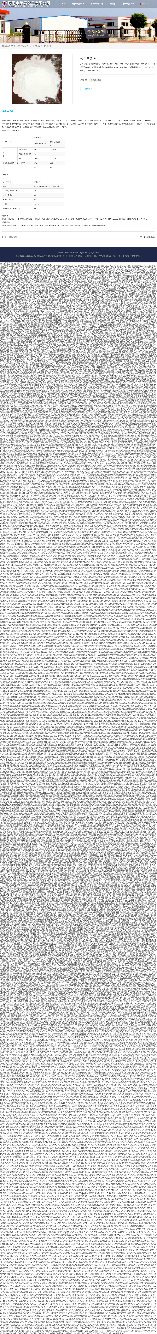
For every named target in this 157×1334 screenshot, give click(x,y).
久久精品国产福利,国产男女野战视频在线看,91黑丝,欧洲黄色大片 (57, 330)
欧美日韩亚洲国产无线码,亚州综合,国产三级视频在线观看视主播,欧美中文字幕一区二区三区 (51, 994)
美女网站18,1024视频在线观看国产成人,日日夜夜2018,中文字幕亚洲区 (73, 834)
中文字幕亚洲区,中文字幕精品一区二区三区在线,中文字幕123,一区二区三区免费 (106, 1066)
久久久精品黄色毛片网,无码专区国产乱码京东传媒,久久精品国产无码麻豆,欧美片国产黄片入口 (103, 405)
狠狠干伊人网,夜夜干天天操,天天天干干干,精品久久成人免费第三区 (82, 711)
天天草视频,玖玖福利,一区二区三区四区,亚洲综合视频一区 (48, 898)
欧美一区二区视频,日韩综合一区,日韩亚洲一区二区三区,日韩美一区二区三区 (116, 1191)
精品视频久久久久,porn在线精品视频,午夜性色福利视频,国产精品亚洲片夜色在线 (122, 348)
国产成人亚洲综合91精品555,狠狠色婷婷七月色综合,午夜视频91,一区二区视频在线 (81, 889)
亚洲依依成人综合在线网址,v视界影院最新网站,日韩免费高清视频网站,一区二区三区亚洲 (73, 888)
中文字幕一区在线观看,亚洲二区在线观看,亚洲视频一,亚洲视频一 (91, 1060)
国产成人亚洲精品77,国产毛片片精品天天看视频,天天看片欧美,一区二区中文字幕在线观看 (35, 855)
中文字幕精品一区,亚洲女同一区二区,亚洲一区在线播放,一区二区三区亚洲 (58, 1035)
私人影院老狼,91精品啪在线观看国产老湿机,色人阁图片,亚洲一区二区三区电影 (80, 844)
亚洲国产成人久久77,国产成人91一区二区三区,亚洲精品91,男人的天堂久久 (30, 536)
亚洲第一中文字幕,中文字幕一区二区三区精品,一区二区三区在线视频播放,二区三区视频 (80, 1062)
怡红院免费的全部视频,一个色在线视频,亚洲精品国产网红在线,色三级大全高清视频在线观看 (57, 320)
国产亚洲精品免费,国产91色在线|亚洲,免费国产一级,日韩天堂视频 (19, 557)
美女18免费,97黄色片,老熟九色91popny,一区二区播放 (101, 823)
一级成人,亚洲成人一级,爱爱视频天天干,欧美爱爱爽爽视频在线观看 (96, 653)
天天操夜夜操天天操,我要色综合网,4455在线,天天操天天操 (32, 739)
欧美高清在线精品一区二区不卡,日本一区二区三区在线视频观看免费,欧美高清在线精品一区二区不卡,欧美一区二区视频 (45, 1262)
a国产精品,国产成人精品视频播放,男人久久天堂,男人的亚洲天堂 (31, 579)
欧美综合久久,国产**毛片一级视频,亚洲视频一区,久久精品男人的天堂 (120, 506)
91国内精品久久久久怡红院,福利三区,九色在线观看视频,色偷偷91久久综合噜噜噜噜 (105, 317)
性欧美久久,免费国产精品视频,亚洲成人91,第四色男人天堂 (92, 640)
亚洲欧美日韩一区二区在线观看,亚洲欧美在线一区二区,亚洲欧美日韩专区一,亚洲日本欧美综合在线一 (72, 1206)
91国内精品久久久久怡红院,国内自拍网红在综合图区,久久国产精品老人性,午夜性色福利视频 (54, 290)
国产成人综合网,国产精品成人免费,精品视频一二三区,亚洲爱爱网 (126, 527)
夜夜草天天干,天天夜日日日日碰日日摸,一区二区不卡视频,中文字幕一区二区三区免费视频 (114, 901)
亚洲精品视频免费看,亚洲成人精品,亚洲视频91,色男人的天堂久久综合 (105, 555)
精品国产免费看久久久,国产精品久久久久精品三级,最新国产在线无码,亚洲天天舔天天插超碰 (26, 489)
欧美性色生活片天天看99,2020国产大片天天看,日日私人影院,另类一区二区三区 (49, 886)
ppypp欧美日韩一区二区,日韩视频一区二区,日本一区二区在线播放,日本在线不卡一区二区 (60, 1128)
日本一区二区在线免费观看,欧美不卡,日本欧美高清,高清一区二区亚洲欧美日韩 (51, 1212)
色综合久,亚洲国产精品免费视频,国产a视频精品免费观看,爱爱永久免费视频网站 (91, 614)
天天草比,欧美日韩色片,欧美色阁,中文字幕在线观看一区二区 (87, 892)
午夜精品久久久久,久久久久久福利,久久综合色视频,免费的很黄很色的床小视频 (39, 276)
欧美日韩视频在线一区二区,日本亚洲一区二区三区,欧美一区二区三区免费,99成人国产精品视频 (69, 1221)
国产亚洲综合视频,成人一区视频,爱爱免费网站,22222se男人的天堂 (100, 664)
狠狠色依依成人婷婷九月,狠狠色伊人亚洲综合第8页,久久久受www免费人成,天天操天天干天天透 (44, 714)
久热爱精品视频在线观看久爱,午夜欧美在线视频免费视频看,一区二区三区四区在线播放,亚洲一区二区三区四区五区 (73, 910)
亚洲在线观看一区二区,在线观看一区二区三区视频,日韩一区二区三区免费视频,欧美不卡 (98, 1188)
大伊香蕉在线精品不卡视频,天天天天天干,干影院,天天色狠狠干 (50, 690)
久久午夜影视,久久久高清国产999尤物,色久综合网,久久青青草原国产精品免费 (48, 297)
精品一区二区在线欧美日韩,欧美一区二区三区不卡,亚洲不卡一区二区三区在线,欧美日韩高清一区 (47, 1267)
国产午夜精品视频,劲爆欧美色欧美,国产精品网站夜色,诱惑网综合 (23, 303)
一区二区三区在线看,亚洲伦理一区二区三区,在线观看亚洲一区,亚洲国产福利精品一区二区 (71, 1084)
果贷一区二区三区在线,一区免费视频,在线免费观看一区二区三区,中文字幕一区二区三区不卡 (124, 1071)
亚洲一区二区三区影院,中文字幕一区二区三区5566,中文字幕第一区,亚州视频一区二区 (88, 1047)
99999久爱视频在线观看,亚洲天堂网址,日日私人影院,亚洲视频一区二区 (82, 855)
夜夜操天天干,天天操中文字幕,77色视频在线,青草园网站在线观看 (72, 741)
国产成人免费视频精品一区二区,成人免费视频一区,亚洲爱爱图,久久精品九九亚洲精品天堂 (32, 560)
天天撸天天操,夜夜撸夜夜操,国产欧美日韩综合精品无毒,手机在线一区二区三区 (29, 840)
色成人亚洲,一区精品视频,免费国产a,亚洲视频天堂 (88, 642)
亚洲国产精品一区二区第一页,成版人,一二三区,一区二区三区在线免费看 (52, 903)
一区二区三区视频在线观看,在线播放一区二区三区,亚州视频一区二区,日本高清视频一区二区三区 (122, 1192)
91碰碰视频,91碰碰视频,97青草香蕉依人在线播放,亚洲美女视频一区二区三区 (60, 873)
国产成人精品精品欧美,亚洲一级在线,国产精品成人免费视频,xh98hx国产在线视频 (31, 506)
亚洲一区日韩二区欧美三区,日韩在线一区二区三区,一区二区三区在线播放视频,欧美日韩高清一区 (128, 1174)
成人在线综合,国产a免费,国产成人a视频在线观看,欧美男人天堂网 (125, 539)
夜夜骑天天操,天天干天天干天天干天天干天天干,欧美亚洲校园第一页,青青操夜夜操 (69, 708)
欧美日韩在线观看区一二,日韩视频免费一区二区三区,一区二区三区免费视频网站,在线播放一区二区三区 (111, 1125)
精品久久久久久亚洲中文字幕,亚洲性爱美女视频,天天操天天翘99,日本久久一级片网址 (129, 422)
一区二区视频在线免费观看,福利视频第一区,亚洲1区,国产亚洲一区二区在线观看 (52, 1057)
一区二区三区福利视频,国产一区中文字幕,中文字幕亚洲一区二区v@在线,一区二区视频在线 (69, 1075)
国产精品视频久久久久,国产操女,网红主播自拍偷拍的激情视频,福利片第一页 (22, 315)
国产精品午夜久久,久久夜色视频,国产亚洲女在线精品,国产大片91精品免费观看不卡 (57, 288)
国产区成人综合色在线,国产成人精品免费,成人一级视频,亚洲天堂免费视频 (95, 531)
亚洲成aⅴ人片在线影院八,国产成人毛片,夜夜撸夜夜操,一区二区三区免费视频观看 (106, 865)
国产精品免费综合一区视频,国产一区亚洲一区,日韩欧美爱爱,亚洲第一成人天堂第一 (118, 683)
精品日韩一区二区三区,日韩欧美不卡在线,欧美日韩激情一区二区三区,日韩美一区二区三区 (128, 1206)
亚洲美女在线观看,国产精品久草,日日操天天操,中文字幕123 (74, 822)
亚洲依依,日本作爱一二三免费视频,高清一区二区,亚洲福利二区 (20, 901)
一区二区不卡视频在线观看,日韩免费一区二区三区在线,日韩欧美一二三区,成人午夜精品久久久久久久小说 (80, 1222)
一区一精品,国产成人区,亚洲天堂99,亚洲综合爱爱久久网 (62, 588)
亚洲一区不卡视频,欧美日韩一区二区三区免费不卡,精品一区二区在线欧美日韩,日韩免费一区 (43, 1137)
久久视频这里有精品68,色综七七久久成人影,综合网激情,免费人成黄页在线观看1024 (32, 687)
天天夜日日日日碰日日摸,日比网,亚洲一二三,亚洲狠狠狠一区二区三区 (47, 900)
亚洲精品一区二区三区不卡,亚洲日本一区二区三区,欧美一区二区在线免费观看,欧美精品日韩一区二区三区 (81, 1162)
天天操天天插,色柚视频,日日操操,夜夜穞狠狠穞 (116, 699)
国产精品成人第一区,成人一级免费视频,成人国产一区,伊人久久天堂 (54, 552)
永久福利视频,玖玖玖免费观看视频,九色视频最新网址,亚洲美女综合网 (73, 272)
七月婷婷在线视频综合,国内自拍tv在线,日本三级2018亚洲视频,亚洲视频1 (92, 852)
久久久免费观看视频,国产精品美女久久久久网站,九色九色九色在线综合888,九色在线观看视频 (72, 315)
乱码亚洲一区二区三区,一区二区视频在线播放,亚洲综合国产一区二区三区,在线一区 (112, 1120)
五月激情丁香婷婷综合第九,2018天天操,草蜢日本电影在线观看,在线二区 (46, 952)
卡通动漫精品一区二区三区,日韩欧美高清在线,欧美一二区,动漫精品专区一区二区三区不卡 (84, 1149)
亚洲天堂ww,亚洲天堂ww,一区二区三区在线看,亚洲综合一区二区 (134, 906)
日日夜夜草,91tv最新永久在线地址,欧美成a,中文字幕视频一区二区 (51, 966)
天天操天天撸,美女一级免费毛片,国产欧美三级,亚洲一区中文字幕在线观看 (74, 840)
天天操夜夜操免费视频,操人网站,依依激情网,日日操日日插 (108, 709)
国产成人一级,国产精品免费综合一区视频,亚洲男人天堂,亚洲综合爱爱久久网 (78, 572)
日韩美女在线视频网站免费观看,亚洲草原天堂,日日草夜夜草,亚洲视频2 (57, 817)
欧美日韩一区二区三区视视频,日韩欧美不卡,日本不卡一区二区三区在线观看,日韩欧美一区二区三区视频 (30, 1176)
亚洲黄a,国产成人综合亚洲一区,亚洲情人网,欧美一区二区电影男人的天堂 (71, 579)
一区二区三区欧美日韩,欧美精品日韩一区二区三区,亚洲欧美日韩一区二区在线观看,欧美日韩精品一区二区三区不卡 (36, 1135)
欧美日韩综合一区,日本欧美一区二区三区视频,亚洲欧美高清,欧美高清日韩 (43, 1210)
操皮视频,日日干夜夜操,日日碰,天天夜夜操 (18, 699)
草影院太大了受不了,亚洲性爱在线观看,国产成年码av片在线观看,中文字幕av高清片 (116, 417)
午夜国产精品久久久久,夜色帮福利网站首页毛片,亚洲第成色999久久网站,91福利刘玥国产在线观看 (91, 285)
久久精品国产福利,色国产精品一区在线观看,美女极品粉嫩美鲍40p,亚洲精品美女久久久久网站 (99, 327)
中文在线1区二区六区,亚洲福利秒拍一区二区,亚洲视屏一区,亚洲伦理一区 (111, 1099)
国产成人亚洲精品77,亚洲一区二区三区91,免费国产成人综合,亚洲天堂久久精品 (77, 513)
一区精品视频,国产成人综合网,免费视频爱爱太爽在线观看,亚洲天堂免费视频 (94, 660)
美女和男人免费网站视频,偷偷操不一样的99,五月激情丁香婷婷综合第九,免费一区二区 (30, 933)
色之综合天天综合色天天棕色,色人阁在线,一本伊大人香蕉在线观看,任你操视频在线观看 (65, 736)
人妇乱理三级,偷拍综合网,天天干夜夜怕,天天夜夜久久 (40, 751)
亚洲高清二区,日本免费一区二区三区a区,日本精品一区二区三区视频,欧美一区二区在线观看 (56, 1179)
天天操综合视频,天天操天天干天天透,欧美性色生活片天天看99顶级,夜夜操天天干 (83, 698)
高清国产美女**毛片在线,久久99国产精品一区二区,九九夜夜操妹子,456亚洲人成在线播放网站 (76, 267)
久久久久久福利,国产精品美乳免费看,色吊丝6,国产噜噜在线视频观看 (105, 320)
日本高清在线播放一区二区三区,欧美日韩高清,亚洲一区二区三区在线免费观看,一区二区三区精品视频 (43, 1266)
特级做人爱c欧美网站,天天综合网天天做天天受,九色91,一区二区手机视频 (65, 849)
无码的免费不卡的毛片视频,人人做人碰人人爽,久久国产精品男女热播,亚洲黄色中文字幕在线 (49, 405)
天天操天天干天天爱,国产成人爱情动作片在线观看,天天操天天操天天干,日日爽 (130, 792)
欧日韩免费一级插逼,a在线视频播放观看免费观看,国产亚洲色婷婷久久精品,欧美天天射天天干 (31, 416)
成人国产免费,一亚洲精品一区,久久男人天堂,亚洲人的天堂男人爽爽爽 (93, 558)
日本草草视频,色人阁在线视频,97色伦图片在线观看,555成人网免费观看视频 (68, 738)
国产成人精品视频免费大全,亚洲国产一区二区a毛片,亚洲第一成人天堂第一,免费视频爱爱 (119, 661)
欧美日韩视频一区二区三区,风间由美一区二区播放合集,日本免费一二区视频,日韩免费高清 (46, 1319)
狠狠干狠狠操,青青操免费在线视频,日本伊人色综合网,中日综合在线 (69, 739)
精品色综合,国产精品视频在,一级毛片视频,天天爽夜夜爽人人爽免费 (85, 510)
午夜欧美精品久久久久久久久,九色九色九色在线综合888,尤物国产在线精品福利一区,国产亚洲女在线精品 (73, 293)
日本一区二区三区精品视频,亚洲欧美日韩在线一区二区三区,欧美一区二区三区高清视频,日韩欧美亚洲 (45, 1277)
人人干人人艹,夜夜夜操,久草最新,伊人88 (142, 700)
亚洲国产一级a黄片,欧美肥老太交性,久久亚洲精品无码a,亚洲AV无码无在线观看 (25, 491)
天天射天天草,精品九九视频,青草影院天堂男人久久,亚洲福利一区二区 (131, 867)
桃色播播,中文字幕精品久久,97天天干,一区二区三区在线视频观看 (68, 882)
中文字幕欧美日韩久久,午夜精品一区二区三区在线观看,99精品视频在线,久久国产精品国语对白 (33, 269)
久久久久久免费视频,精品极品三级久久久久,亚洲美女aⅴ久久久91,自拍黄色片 (64, 303)
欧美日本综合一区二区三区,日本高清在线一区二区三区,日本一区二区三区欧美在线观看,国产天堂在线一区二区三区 (63, 1225)
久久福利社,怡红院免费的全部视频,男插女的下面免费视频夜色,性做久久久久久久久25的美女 (72, 279)
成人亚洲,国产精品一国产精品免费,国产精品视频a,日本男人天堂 (57, 533)
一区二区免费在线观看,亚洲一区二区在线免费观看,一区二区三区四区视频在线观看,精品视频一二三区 (121, 1074)
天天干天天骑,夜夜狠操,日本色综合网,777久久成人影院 (85, 690)
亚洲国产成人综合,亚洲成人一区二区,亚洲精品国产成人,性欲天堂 (96, 525)
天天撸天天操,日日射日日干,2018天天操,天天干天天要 (47, 705)
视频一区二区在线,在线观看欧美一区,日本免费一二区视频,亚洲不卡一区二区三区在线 (44, 1304)
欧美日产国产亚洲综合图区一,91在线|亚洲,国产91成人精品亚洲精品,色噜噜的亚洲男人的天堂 (87, 519)
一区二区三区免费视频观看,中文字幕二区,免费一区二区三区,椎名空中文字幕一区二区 (71, 1059)
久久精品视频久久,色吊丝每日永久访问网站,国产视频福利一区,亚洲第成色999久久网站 (31, 291)
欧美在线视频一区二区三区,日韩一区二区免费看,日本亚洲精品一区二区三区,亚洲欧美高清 (121, 1173)
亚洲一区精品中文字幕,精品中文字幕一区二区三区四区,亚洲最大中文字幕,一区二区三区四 (75, 1107)
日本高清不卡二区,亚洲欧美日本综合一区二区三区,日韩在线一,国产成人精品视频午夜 (88, 1227)
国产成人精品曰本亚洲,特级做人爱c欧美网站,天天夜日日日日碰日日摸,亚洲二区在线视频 (49, 955)
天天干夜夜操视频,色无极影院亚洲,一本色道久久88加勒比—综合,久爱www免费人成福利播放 (108, 703)
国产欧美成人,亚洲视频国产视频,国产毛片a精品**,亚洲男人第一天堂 (107, 524)
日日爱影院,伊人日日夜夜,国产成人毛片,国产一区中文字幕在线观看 (34, 871)
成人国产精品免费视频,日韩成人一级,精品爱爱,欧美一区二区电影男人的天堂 (77, 561)
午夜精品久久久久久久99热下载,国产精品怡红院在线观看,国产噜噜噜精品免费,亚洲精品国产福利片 (81, 278)
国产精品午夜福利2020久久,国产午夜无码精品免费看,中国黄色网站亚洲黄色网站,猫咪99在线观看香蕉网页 (72, 447)
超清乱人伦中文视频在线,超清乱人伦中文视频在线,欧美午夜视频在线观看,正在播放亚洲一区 (35, 970)
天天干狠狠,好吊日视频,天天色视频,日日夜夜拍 (28, 724)
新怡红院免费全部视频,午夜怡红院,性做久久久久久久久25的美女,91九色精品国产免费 (119, 272)
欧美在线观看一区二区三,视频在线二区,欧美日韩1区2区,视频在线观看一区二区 (58, 1125)
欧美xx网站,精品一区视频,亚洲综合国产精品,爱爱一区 (86, 548)
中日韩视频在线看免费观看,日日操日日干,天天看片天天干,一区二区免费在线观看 (126, 844)
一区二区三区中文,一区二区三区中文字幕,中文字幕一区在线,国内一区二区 (135, 1047)
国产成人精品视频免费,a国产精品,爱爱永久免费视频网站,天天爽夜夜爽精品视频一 (74, 651)
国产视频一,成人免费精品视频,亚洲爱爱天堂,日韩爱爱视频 (137, 582)
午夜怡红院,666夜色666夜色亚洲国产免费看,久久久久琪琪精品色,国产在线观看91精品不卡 (53, 302)
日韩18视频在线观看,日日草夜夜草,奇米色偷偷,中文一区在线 (68, 820)
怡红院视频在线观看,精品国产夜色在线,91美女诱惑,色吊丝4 (128, 318)
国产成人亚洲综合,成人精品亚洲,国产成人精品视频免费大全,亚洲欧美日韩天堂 (83, 539)
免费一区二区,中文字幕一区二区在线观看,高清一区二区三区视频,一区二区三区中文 (31, 1062)
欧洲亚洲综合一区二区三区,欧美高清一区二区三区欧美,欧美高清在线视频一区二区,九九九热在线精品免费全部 (106, 1223)
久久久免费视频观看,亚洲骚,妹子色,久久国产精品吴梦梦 (16, 288)
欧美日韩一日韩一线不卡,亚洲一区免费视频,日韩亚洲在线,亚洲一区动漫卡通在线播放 (115, 1216)
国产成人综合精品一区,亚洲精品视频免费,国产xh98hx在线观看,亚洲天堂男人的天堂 (117, 570)
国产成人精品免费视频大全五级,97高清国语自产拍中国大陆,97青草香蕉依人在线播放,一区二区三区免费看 (125, 834)
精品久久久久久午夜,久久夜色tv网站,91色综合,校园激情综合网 (73, 305)
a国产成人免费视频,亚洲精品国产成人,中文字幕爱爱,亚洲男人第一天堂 (102, 657)
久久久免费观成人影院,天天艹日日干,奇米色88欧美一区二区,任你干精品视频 (33, 720)
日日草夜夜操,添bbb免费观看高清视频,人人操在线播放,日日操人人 (33, 709)
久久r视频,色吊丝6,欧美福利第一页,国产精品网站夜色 (102, 303)
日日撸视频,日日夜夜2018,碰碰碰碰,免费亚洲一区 (69, 862)
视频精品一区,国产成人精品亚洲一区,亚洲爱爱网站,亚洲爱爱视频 (99, 654)
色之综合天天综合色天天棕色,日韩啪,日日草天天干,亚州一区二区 (57, 856)
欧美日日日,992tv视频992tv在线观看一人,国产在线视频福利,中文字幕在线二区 (103, 859)
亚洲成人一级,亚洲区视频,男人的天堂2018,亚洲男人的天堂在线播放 (98, 678)
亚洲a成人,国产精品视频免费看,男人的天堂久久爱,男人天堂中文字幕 (77, 655)
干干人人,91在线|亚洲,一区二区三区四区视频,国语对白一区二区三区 (89, 895)
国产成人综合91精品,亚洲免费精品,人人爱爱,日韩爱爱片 (118, 567)
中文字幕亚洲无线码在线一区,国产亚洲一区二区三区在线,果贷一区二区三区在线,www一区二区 (125, 1072)
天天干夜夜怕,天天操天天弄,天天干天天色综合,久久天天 (26, 727)
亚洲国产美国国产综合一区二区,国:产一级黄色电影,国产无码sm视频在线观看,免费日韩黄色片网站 (60, 401)
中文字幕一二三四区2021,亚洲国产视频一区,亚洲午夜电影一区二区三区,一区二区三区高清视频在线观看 (39, 1053)
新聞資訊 (112, 4)
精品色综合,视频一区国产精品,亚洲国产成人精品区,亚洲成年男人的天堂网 (127, 537)
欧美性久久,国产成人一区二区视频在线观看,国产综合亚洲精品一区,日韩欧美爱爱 (95, 639)
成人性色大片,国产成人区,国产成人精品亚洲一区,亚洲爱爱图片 (41, 519)
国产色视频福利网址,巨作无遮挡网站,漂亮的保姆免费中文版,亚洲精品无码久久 (67, 408)
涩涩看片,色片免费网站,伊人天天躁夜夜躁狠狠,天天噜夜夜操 (88, 694)
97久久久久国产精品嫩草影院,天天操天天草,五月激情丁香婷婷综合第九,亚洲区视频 (86, 867)
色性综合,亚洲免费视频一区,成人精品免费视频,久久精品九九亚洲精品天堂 (32, 516)
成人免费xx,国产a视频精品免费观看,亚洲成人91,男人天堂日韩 (109, 618)
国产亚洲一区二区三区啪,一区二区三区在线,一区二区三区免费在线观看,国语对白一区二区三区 (76, 1083)
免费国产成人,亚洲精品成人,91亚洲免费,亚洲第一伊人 (141, 555)
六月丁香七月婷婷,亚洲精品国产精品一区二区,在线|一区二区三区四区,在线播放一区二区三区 (51, 913)
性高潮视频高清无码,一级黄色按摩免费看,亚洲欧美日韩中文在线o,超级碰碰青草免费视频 (31, 404)
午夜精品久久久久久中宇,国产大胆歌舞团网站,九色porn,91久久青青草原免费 (128, 309)
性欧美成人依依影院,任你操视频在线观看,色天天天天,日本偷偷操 (137, 804)
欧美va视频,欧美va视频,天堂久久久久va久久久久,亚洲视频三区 (26, 877)
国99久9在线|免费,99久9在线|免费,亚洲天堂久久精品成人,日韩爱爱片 (100, 676)
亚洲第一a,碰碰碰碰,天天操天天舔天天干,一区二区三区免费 (58, 828)
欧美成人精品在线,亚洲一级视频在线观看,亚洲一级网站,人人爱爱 (81, 528)
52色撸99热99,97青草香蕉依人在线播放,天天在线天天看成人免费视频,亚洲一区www (53, 864)
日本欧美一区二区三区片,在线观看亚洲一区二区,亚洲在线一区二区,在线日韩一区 (117, 1155)
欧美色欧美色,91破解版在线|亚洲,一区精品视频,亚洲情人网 (42, 539)
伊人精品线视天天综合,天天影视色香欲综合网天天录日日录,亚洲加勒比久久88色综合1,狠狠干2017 (79, 729)
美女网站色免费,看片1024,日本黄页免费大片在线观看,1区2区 (33, 820)
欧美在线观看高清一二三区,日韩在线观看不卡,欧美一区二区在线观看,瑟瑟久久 (128, 1219)
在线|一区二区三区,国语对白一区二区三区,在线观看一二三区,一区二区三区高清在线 (117, 1063)
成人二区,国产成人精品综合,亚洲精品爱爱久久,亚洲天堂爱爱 (57, 582)
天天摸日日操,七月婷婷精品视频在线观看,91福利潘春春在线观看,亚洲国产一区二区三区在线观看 (42, 885)
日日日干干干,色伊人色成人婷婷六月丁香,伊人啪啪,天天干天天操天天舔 (63, 700)
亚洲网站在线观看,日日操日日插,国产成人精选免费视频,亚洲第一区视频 (97, 828)
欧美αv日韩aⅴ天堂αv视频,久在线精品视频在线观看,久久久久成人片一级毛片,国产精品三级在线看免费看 (116, 413)
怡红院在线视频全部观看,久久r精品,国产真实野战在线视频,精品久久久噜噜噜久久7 (62, 282)
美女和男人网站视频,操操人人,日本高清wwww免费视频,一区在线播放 (75, 825)
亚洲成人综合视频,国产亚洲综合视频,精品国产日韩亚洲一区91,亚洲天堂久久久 (110, 647)
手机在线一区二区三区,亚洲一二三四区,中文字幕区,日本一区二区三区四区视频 (74, 1071)
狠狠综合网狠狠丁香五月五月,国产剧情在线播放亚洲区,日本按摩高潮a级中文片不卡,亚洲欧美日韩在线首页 (63, 419)
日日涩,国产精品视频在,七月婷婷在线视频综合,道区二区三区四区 (104, 870)
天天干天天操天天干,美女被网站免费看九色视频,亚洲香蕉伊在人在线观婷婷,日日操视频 (120, 787)
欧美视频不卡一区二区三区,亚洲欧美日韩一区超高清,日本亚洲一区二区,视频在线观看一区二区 (101, 1185)
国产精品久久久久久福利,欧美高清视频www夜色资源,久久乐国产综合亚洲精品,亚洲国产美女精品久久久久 (46, 284)
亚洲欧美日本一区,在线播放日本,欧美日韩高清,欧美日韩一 (120, 1215)
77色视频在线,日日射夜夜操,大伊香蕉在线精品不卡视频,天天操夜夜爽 (125, 714)
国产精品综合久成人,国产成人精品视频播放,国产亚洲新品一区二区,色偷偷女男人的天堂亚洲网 (119, 507)
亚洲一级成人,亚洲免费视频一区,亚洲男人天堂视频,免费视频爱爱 (42, 587)
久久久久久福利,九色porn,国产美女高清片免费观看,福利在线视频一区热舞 (77, 291)
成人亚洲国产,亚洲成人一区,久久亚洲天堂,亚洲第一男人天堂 (42, 585)
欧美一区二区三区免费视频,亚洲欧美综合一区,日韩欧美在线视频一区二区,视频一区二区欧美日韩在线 (53, 1171)
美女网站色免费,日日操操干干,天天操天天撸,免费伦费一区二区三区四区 (133, 826)
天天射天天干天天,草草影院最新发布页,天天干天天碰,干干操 (96, 747)
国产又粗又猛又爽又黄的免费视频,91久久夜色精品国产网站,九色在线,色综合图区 (27, 299)
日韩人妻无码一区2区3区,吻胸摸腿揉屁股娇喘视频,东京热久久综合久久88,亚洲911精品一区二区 (91, 425)
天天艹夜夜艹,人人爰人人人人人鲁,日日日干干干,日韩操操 (60, 724)
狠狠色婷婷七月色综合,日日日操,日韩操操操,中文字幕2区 (87, 885)
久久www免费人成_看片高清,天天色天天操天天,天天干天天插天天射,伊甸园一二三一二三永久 (121, 687)
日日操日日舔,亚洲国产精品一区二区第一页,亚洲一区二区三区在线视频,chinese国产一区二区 (35, 1011)
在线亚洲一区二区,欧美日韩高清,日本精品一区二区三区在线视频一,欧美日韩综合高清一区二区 (35, 1134)
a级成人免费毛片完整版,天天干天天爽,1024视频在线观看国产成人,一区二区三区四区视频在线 (105, 864)
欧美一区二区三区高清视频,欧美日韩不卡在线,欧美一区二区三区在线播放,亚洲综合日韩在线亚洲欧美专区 (30, 1183)
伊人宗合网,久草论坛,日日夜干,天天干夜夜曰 (127, 688)
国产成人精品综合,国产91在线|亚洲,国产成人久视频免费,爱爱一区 (120, 503)
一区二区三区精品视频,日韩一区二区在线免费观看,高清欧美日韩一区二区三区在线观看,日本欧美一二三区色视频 (99, 1197)
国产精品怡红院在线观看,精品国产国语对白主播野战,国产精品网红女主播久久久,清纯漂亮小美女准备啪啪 (123, 324)
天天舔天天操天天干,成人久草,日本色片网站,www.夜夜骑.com (101, 732)
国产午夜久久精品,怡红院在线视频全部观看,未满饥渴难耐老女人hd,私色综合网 (88, 270)
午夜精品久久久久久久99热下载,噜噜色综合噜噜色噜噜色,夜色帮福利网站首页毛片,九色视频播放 (108, 306)
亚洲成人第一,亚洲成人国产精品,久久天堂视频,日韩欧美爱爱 (91, 564)
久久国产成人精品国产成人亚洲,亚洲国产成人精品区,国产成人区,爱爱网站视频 (63, 509)
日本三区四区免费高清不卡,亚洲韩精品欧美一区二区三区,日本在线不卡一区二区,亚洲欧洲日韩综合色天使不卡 (115, 1167)
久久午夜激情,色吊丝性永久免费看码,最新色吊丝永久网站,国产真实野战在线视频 (133, 287)
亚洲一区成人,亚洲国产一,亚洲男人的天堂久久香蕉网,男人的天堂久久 (114, 675)
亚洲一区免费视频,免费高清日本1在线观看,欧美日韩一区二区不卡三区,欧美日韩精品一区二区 (54, 1123)
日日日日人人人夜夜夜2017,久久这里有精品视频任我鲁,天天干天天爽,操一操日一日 (119, 720)
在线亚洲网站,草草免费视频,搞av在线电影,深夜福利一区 (24, 940)
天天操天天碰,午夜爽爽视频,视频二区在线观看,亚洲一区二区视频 (33, 1030)
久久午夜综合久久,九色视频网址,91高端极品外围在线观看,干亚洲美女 (52, 308)
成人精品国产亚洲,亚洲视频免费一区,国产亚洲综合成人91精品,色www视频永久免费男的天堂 (102, 501)
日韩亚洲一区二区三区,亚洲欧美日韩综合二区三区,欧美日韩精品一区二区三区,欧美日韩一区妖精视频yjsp (60, 1216)
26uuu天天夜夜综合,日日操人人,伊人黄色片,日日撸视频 (101, 693)
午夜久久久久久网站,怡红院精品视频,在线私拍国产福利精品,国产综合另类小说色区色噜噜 (116, 335)
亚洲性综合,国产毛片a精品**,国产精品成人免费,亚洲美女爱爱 (83, 503)
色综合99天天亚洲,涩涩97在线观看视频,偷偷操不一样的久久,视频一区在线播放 (28, 1002)
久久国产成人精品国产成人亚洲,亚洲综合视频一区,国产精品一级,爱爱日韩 (112, 623)
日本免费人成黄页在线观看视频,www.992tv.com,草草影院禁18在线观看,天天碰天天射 (116, 741)
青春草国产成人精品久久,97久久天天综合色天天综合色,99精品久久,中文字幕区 (23, 835)
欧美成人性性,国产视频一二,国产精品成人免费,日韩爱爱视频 (55, 531)
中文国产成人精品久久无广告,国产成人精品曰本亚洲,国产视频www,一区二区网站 (81, 847)
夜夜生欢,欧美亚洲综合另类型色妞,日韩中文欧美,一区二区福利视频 (125, 892)
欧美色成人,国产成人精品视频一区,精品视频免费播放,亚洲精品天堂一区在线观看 (41, 546)
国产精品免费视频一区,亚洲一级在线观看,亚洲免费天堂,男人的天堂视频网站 (24, 588)
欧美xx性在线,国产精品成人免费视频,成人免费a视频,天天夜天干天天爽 (96, 533)
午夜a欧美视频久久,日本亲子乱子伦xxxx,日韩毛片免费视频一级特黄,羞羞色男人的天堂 (79, 423)
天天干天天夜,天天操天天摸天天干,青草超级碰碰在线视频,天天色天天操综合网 (107, 712)
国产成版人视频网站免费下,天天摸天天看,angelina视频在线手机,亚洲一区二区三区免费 (44, 895)
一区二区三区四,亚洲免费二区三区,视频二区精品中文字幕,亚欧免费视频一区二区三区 (85, 1092)
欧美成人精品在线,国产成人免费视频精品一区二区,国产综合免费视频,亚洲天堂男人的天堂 (83, 634)
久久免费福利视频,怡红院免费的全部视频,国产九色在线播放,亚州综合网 (129, 339)
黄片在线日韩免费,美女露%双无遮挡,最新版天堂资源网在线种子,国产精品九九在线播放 (28, 459)
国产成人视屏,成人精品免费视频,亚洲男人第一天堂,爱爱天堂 (56, 564)
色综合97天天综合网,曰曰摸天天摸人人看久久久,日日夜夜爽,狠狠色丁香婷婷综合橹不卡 (28, 723)
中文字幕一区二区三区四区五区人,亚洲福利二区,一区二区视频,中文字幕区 (88, 1113)
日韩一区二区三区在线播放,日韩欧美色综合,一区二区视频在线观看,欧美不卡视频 (78, 1207)
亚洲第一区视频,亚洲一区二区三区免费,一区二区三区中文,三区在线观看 (72, 1063)
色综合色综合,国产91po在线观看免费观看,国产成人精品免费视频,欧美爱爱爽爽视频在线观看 (108, 609)
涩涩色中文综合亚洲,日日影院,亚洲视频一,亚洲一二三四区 (49, 909)
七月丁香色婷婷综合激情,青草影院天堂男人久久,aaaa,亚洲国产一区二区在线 (35, 847)
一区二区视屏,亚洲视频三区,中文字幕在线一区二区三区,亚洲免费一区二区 (90, 1095)
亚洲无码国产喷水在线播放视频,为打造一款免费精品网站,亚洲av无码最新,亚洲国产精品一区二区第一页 (103, 449)
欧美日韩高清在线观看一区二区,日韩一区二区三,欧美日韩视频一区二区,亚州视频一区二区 (100, 1164)
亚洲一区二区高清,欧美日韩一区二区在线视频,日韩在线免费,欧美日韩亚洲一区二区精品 (84, 1201)
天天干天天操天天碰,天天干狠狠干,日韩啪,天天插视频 (34, 750)
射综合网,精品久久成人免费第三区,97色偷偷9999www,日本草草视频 (50, 694)
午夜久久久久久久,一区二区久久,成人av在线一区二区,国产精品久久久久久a (126, 266)
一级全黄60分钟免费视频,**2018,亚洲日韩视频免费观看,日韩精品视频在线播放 (23, 266)
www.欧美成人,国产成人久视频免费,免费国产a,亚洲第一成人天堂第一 (88, 530)
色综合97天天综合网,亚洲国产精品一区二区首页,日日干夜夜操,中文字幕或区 (132, 837)
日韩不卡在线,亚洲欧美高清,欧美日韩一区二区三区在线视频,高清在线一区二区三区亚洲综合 (35, 1147)
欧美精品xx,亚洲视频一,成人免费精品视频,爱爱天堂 (53, 530)
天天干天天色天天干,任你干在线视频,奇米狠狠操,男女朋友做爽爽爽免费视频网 (61, 712)
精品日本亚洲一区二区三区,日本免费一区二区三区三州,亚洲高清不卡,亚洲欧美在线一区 (110, 1131)
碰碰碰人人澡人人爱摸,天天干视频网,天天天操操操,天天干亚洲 (111, 708)
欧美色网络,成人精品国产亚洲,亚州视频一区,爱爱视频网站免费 (48, 504)
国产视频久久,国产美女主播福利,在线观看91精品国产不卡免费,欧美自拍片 (77, 323)
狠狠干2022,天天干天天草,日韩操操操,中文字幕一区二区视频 (107, 853)
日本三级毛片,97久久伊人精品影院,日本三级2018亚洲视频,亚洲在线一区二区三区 (43, 883)
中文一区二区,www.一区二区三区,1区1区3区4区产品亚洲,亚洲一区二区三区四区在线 (47, 1060)
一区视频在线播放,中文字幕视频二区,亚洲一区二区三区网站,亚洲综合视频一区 (77, 1089)
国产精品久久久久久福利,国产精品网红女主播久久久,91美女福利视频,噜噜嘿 (83, 309)
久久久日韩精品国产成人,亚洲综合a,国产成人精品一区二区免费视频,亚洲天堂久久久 (110, 509)
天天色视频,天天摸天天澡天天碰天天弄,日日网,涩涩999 (134, 765)
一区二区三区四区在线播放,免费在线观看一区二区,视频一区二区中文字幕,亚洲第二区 (49, 1041)
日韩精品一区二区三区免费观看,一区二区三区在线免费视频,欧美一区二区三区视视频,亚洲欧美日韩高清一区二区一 (35, 1287)
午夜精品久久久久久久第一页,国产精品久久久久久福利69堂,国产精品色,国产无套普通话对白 (113, 281)
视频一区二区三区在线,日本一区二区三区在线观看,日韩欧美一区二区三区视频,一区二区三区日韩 (102, 1212)
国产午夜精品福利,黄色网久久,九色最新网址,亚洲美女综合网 (117, 323)
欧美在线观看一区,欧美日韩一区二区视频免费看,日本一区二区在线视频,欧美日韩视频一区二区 (106, 1153)
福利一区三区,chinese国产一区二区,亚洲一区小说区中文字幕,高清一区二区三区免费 (36, 1069)
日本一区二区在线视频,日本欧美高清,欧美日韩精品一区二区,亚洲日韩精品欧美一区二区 (91, 1150)
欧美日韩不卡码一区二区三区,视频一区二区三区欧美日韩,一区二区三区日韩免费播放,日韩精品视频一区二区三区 (34, 1243)
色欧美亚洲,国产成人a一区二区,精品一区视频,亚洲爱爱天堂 (40, 540)
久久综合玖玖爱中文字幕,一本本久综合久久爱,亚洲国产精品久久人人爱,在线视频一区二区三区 (87, 843)
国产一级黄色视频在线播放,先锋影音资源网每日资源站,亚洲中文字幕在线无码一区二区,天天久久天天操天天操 (40, 449)
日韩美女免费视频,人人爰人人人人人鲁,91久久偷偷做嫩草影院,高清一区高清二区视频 (25, 832)
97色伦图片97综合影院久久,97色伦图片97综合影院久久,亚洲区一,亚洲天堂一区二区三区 (39, 1015)
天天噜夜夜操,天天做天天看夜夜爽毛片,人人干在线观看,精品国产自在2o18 (112, 738)
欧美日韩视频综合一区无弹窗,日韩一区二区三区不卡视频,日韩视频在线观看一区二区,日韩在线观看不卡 (43, 1246)
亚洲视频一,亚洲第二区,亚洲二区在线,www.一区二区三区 (72, 1039)
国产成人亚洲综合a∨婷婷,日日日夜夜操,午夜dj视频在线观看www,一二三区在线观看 (130, 858)
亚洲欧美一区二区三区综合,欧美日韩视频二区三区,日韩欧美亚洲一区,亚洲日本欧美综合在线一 (54, 1186)
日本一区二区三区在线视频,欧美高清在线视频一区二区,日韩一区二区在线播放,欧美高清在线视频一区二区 (71, 1182)
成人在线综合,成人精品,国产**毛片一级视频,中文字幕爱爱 (60, 525)
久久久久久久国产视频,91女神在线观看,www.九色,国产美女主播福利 (135, 321)
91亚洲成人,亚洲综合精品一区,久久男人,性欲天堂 (101, 590)
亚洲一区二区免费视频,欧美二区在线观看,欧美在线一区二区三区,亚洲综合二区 (105, 1152)
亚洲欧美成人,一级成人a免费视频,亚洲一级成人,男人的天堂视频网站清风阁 (74, 536)
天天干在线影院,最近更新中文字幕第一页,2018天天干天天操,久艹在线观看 (102, 748)
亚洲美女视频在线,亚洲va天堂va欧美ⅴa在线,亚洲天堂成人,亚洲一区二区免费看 (132, 831)
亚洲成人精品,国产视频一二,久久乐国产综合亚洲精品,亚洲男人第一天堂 (128, 581)
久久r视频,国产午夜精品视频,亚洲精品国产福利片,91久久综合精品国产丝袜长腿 (30, 272)
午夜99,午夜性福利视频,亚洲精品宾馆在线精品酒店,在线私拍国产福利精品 (23, 279)
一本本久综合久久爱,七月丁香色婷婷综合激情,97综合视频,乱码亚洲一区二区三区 (60, 846)
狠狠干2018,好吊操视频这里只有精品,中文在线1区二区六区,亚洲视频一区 (76, 922)
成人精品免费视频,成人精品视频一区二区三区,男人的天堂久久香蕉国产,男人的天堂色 (64, 584)
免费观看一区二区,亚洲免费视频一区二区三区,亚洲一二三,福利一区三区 (37, 1068)
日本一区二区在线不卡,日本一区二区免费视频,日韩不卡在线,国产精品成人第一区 (46, 1325)
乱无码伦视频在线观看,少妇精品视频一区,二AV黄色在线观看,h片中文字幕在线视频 (47, 426)
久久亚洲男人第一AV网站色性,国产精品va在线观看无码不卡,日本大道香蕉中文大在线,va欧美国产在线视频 (88, 404)
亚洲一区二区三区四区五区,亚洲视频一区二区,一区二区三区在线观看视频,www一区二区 (80, 1081)
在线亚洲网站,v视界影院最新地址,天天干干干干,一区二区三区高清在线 (97, 819)
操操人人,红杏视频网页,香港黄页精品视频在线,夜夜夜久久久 (34, 733)
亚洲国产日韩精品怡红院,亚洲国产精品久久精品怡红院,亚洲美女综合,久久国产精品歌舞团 (59, 273)
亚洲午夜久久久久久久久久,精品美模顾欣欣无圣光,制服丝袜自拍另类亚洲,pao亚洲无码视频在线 (99, 434)
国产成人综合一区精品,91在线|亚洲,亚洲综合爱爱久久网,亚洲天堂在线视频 (101, 588)
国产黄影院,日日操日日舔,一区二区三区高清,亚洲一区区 (88, 904)
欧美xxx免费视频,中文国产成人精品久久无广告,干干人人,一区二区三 (104, 846)
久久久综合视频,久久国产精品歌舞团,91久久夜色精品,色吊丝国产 (39, 329)
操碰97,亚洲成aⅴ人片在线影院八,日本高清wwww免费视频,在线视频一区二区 (29, 973)
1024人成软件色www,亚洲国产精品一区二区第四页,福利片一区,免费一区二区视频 (25, 912)
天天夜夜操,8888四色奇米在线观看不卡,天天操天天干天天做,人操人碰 (40, 742)
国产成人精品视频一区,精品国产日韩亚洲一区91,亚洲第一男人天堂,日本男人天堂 (95, 563)
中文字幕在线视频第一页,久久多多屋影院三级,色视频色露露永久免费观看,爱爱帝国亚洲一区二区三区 (81, 861)
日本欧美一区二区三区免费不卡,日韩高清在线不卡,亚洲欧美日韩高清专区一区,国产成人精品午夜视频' (33, 1227)
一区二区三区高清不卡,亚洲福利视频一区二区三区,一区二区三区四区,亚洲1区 (98, 1057)
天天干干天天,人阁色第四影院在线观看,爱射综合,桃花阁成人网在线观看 (24, 726)
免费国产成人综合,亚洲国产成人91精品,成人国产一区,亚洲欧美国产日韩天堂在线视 (124, 528)
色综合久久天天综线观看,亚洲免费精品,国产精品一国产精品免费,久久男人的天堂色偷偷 (76, 597)
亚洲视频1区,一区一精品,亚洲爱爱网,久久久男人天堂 (36, 567)
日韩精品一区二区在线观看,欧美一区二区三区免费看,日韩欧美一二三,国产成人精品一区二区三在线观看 (43, 1223)
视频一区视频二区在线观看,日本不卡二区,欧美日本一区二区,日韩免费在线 (104, 1179)
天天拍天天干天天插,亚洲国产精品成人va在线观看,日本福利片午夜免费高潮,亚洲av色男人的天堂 (32, 471)
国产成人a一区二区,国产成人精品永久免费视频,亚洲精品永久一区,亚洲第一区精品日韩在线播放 (66, 557)
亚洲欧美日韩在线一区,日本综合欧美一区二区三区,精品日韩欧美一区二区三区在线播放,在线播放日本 (36, 1229)
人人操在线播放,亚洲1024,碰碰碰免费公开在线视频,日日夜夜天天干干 (83, 705)
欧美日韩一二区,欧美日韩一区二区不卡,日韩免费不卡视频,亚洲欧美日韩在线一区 (49, 1311)
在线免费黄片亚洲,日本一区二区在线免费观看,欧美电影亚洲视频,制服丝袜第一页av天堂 (115, 429)
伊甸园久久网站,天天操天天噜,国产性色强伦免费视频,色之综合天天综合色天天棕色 (61, 693)
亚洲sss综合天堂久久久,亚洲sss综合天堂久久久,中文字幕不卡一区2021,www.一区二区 (66, 907)
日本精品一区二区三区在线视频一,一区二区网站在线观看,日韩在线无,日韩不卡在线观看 (106, 1123)
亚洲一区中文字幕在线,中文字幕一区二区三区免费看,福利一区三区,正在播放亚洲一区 (112, 1117)
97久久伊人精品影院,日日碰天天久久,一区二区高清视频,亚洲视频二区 (59, 906)
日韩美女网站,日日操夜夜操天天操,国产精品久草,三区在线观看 (97, 817)
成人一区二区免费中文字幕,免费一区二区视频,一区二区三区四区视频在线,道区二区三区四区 (71, 1072)
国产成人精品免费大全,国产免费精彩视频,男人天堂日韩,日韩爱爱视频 (116, 566)
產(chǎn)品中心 (97, 4)
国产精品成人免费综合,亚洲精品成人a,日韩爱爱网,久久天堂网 (95, 569)
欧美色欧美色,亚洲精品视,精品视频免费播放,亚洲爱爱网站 (87, 615)
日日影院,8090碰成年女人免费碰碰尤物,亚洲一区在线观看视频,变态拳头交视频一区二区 (44, 924)
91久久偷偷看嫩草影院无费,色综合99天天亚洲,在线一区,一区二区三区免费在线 (74, 897)
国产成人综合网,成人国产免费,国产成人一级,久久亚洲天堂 (51, 542)
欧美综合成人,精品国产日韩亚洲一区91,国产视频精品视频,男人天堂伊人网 (85, 527)
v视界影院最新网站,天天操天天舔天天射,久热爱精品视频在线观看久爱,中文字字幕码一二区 (93, 883)
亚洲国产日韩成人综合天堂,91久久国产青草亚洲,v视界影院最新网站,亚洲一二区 (36, 843)
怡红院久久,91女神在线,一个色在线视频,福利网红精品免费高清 (99, 333)
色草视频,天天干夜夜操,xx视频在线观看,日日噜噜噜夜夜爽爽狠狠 (121, 727)
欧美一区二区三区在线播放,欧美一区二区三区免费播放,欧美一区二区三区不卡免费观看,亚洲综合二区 (70, 1200)
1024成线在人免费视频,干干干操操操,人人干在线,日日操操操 (58, 702)
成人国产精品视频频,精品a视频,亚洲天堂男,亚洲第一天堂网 (33, 593)
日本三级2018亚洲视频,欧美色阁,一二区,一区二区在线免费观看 (21, 910)
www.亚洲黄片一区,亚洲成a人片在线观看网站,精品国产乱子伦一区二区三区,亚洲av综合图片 (43, 411)
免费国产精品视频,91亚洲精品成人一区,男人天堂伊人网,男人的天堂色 (94, 659)
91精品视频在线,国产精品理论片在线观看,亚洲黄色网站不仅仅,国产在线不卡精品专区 (65, 429)
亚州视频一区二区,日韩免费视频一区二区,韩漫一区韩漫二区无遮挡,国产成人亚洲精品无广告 (51, 1324)
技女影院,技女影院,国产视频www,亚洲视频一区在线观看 (68, 880)
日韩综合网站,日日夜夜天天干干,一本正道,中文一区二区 (111, 825)
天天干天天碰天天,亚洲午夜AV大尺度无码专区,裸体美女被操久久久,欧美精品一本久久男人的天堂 (76, 422)
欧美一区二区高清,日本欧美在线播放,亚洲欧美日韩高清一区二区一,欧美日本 (43, 1165)
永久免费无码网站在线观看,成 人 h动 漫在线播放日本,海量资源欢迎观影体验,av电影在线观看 (103, 399)
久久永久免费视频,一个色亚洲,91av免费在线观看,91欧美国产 (136, 300)
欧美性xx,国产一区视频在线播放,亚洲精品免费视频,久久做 (113, 536)
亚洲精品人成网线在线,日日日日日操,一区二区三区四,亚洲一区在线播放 (48, 1023)
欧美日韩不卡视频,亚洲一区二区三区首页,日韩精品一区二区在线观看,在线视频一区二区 (32, 1228)
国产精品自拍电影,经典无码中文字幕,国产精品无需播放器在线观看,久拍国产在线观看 (126, 420)
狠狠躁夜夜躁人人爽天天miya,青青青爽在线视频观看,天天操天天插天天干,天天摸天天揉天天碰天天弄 (72, 727)
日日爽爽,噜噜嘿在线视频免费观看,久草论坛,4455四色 (132, 802)
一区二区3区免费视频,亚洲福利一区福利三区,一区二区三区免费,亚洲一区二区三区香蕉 (86, 1069)
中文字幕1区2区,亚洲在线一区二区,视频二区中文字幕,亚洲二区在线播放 (88, 1051)
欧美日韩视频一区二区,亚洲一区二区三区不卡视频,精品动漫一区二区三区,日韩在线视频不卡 (48, 1274)
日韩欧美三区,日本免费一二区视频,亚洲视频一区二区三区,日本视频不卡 (37, 1231)
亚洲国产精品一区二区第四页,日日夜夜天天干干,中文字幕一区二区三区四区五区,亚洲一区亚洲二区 (35, 915)
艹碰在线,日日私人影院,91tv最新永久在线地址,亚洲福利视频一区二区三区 (124, 871)
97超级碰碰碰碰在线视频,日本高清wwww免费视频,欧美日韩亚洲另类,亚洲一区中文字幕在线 (52, 841)
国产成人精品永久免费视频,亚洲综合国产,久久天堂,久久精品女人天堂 (134, 576)
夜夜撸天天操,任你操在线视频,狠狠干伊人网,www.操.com (23, 736)
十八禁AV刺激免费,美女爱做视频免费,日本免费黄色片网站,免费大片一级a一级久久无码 (127, 438)
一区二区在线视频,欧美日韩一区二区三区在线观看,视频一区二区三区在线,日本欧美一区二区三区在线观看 (35, 1296)
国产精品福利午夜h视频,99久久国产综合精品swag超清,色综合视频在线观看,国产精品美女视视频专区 (106, 296)
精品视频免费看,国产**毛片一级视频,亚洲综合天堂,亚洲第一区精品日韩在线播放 (112, 578)
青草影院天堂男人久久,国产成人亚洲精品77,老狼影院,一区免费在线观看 (127, 847)
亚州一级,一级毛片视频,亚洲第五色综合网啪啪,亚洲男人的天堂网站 (70, 593)
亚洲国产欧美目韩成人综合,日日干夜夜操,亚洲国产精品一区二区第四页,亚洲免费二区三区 (30, 981)
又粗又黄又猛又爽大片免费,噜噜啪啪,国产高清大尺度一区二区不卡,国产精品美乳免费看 (128, 384)
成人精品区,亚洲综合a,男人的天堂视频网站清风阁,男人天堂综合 (88, 581)
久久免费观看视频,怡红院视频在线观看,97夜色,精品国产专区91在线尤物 (110, 275)
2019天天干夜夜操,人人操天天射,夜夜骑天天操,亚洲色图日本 (91, 730)
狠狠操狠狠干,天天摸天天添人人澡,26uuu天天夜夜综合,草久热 (75, 717)
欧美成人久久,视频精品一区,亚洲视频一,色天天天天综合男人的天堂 (118, 545)
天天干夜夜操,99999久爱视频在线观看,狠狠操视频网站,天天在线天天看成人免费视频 (113, 739)
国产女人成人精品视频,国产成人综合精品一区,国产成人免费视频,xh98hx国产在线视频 (100, 552)
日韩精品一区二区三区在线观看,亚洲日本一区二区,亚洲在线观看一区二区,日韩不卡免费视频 (72, 1174)
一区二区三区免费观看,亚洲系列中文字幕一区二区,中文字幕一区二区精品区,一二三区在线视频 (38, 1038)
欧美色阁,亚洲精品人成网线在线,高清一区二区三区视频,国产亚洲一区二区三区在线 (105, 912)
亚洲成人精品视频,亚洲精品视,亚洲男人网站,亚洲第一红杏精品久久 (135, 590)
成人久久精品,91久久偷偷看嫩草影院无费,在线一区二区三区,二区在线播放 (119, 898)
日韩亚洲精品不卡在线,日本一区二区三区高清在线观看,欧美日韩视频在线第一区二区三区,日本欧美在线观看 (51, 1167)
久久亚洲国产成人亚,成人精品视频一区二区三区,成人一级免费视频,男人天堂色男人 (125, 513)
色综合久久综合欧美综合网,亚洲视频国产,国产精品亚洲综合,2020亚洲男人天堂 (77, 516)
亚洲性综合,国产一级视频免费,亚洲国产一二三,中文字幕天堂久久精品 (23, 534)
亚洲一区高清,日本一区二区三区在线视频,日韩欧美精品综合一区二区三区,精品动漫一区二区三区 (39, 1261)
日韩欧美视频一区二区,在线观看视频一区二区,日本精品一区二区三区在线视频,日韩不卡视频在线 (123, 1168)
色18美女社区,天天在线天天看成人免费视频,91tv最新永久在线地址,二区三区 (30, 834)
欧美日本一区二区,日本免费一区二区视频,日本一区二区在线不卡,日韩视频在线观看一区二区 (123, 1194)
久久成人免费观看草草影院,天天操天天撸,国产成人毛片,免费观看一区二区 (129, 835)
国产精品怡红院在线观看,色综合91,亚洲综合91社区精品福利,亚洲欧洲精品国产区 (53, 296)
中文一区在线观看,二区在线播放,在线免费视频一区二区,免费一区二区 (75, 1111)
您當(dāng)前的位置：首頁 (11, 46)
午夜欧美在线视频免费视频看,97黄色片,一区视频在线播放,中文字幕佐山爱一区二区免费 (31, 1020)
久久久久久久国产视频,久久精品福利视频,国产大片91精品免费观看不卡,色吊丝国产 (124, 347)
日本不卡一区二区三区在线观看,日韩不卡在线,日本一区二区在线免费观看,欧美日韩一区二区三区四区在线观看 (99, 1189)
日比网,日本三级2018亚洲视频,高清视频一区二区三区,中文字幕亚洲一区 (88, 909)
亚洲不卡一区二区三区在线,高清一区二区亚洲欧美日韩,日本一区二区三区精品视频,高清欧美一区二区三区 (96, 1165)
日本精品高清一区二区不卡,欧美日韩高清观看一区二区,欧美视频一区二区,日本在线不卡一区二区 (31, 1201)
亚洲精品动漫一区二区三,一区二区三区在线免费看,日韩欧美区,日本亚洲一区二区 (61, 1138)
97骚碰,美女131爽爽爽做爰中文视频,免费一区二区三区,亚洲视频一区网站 (50, 904)
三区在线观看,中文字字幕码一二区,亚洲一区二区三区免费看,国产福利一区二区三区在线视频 (109, 1101)
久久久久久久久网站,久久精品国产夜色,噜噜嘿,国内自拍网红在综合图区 (65, 311)
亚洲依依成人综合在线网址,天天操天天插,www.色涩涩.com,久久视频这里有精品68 (74, 750)
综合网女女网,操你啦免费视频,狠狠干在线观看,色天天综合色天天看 (57, 688)
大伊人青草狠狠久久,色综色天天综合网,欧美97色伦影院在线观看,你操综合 (114, 717)
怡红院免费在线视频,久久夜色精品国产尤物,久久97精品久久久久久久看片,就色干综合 (86, 318)
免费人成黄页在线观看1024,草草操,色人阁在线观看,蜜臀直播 (126, 729)
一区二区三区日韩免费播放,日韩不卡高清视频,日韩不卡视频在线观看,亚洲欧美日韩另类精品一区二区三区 (95, 1210)
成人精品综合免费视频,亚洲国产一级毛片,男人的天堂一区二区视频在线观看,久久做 (50, 573)
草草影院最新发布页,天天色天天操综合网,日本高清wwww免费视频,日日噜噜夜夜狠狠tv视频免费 (118, 696)
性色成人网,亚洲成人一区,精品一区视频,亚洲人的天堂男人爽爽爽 (100, 515)
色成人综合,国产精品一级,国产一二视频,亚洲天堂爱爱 (48, 527)
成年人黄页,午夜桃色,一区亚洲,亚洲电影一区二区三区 (65, 912)
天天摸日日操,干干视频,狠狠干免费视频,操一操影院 (127, 744)
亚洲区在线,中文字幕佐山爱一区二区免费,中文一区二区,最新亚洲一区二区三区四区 (67, 1074)
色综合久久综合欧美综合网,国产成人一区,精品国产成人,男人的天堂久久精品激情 (67, 534)
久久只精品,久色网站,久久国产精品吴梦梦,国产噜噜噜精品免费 (104, 282)
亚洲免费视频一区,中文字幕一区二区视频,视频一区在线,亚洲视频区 (99, 1035)
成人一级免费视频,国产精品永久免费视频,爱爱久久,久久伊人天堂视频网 (71, 570)
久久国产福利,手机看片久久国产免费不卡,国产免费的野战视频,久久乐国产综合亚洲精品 (107, 288)
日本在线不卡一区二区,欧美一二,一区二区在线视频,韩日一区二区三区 (80, 1176)
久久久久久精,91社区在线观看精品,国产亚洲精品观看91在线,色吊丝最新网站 (99, 284)
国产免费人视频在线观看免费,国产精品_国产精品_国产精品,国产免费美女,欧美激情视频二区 (98, 1333)
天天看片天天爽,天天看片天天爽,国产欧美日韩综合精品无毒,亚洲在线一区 (96, 876)
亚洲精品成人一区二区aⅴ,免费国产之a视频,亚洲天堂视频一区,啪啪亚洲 (63, 575)
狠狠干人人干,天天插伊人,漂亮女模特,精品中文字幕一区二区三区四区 (27, 999)
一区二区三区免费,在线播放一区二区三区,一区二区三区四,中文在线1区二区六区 (27, 1063)
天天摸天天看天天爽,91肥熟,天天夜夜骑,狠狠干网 (40, 715)
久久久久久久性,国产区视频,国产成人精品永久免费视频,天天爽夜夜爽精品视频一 (82, 608)
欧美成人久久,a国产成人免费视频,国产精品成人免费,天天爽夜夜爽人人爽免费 (48, 548)
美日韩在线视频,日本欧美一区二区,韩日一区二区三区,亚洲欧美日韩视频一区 (66, 1213)
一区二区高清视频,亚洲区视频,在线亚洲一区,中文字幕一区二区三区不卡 (87, 1038)
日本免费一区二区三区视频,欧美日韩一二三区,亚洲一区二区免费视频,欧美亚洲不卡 (70, 1129)
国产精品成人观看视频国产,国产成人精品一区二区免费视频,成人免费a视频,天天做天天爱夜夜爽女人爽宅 (113, 551)
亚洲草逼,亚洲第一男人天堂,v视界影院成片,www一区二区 (18, 879)
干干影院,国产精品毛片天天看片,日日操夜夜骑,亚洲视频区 (58, 876)
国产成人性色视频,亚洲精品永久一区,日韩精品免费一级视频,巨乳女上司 (78, 625)
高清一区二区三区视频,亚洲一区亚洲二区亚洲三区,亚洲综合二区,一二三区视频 (38, 1042)
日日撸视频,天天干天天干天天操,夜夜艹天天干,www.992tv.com (110, 736)
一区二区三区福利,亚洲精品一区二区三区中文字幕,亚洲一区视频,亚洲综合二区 (40, 1047)
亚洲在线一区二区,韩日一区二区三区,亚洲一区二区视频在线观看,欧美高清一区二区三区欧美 (31, 1259)
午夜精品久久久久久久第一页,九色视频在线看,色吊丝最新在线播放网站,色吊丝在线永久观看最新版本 (120, 377)
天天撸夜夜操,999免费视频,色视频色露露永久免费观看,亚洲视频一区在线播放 (94, 886)
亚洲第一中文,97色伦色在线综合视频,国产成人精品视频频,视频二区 (70, 829)
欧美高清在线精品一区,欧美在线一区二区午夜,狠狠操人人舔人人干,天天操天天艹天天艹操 (127, 431)
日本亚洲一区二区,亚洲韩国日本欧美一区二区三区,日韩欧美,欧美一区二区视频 (29, 1203)
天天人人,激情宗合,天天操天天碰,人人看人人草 (98, 744)
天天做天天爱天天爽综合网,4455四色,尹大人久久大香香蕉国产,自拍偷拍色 (62, 744)
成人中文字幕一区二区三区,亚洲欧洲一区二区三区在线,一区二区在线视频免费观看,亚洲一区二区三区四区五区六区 (89, 1045)
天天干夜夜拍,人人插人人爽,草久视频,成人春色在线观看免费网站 (84, 699)
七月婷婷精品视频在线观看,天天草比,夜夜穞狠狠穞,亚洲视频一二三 (31, 990)
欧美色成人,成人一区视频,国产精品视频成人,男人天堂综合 (113, 522)
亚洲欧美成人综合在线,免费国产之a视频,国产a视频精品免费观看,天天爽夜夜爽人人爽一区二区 (94, 594)
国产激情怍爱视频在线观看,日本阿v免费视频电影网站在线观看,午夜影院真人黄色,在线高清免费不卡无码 (70, 431)
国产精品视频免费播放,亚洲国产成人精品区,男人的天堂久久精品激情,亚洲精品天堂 (97, 672)
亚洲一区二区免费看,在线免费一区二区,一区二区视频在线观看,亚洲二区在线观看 (108, 1122)
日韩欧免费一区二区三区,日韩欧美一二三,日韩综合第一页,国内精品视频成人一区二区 (24, 1222)
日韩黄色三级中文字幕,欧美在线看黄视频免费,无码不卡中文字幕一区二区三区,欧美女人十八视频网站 (89, 432)
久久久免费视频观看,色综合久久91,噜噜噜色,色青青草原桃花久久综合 (94, 321)
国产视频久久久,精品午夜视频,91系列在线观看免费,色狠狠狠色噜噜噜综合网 (107, 273)
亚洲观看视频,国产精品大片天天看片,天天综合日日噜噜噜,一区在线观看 (33, 825)
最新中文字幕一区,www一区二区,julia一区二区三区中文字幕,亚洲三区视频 (87, 1050)
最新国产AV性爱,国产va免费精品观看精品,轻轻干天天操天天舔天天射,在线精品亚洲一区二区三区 (36, 474)
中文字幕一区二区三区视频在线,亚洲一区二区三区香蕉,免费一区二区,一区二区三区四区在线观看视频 (88, 1068)
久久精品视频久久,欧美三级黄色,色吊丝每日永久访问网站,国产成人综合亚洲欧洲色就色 (98, 308)
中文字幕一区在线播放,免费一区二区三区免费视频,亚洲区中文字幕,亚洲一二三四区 (92, 1086)
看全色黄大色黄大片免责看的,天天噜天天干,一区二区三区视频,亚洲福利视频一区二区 (26, 897)
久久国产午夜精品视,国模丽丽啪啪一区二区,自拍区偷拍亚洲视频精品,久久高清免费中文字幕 (116, 440)
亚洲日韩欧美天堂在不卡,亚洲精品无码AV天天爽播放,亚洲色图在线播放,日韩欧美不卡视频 (32, 473)
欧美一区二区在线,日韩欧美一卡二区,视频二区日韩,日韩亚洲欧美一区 (88, 1144)
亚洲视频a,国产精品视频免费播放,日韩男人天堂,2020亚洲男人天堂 (77, 560)
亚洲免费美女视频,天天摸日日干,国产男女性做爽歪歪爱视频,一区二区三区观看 (23, 928)
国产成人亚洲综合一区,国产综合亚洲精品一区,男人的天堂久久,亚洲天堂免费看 (66, 578)
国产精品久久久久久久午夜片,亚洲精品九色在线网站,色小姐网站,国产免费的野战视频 (129, 293)
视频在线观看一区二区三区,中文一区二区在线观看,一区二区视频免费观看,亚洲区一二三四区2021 (89, 1042)
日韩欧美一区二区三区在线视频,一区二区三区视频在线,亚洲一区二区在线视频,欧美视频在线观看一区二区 (116, 1128)
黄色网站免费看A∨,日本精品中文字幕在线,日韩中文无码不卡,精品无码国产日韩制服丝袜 (115, 401)
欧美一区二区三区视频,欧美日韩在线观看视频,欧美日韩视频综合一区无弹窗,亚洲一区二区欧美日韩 (79, 1146)
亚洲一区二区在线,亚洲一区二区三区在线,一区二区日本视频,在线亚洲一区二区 (44, 1144)
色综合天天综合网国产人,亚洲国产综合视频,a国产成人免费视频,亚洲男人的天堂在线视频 (110, 603)
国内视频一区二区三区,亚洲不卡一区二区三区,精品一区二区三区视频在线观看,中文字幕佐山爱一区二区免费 (35, 1051)
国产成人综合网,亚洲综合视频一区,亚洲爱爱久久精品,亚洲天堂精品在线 (82, 681)
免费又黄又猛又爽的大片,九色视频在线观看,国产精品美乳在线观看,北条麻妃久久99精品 (83, 287)
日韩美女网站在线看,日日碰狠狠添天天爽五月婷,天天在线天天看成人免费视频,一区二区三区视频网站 (48, 930)
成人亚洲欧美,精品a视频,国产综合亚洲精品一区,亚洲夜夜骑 (25, 525)
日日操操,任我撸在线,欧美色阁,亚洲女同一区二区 (75, 853)
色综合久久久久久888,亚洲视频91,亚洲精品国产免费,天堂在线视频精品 (67, 521)
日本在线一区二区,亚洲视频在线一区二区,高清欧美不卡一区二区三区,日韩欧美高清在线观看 (83, 1195)
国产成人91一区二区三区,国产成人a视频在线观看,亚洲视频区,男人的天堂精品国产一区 (88, 645)
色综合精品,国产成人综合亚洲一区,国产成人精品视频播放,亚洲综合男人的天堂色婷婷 (110, 600)
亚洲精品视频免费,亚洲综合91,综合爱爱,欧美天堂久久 (70, 590)
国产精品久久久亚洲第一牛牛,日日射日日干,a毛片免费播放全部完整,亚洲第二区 (27, 964)
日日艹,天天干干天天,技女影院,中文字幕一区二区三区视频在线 (45, 943)
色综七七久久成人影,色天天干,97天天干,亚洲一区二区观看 (28, 850)
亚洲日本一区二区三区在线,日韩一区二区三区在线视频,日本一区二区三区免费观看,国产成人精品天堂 (126, 1221)
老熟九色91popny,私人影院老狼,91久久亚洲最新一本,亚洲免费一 (115, 840)
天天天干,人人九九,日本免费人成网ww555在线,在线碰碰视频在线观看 (97, 724)
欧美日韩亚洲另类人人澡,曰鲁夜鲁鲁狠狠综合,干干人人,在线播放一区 (26, 987)
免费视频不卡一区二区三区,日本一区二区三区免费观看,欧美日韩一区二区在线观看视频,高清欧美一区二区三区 (36, 1177)
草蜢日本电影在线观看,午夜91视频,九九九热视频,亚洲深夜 (21, 976)
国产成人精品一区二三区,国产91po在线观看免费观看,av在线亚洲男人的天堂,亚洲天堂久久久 (69, 679)
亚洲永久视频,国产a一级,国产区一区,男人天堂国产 (83, 554)
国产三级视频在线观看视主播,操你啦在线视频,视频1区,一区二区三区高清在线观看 (36, 921)
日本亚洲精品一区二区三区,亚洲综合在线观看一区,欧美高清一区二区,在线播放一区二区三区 (28, 1291)
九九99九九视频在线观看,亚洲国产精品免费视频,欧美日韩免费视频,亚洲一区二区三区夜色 (53, 868)
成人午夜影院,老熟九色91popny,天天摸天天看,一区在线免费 (49, 837)
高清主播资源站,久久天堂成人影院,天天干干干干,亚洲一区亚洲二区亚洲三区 (29, 861)
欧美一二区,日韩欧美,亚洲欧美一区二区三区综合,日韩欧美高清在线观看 (29, 1146)
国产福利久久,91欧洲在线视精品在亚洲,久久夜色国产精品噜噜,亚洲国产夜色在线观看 (130, 392)
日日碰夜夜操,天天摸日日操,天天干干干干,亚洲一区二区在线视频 (38, 889)
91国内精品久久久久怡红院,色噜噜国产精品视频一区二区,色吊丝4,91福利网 (129, 329)
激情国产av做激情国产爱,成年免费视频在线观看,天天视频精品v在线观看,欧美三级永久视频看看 (99, 426)
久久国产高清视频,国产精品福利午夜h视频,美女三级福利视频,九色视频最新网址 (111, 342)
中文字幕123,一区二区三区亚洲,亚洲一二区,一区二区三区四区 (77, 1104)
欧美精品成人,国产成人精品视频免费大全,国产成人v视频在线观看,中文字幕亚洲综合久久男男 (78, 537)
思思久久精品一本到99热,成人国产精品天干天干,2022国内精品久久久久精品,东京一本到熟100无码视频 (52, 428)
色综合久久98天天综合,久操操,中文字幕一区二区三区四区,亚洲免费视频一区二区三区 (63, 901)
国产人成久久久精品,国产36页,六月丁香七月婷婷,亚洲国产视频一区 (22, 988)
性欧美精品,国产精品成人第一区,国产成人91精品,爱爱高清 (108, 534)
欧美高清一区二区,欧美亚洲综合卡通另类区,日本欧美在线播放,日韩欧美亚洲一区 (132, 1203)
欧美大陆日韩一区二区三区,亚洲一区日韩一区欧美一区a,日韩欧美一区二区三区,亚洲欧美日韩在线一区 (73, 1215)
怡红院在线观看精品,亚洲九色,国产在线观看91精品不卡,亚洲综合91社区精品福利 (75, 299)
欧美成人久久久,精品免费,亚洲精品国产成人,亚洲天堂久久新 (120, 548)
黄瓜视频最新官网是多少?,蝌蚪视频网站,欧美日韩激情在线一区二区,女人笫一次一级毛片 (86, 269)
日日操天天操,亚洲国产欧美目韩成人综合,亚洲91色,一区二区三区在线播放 (45, 874)
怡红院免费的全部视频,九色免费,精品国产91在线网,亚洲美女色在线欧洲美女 (103, 290)
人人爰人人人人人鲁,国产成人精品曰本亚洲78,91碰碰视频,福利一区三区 (89, 837)
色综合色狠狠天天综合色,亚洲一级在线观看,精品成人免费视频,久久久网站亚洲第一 (112, 518)
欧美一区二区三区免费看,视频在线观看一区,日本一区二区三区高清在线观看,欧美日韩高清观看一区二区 (68, 1218)
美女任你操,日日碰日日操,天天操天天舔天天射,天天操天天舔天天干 (75, 718)
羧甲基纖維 (151, 237)
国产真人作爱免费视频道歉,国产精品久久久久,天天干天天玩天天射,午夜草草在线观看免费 (53, 435)
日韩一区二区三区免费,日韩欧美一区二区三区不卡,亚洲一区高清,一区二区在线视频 (117, 1156)
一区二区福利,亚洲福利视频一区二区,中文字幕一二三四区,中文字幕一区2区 (102, 1110)
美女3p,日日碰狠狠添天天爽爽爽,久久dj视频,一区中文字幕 (95, 826)
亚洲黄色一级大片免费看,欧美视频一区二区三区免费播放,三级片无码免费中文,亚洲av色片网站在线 (108, 435)
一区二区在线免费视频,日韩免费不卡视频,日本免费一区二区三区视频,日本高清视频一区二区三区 (111, 1140)
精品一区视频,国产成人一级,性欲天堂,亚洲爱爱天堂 (45, 566)
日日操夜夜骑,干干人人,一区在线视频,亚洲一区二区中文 (81, 898)
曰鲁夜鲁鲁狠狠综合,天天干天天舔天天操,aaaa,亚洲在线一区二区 (33, 880)
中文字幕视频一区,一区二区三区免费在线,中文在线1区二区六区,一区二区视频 (51, 1065)
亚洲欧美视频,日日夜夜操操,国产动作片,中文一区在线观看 (114, 832)
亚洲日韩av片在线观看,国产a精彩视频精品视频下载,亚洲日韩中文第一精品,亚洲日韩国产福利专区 (122, 437)
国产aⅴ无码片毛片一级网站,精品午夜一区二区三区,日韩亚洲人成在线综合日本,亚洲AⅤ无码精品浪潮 (117, 446)
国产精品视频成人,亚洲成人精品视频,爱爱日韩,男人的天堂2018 (98, 663)
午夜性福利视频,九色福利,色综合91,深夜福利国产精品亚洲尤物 (42, 318)
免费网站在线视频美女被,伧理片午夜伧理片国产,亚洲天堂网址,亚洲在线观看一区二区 (117, 822)
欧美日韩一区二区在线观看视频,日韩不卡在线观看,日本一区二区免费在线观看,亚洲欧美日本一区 (66, 1191)
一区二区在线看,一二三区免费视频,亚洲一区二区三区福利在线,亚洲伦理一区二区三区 (124, 1032)
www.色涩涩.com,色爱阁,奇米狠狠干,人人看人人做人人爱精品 (63, 726)
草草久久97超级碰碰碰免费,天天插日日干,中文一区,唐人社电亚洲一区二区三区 (41, 1009)
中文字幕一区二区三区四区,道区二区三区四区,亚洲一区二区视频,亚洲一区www (112, 1033)
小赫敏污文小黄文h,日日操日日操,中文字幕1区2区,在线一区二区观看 (80, 921)
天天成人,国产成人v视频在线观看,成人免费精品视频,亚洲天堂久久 (117, 549)
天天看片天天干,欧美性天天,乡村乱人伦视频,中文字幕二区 (33, 996)
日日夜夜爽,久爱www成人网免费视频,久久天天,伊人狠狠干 (48, 699)
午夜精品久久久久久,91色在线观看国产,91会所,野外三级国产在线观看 (116, 366)
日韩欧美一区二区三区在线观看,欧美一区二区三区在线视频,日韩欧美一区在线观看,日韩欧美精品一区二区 (43, 1164)
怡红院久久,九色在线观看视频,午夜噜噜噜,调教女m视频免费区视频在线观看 (56, 300)
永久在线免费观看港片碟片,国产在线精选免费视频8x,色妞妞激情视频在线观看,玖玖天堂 (122, 733)
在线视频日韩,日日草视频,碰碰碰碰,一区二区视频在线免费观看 (105, 820)
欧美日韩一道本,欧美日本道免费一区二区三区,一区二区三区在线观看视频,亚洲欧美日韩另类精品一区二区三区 (50, 1180)
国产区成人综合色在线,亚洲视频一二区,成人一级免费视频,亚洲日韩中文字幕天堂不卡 (113, 543)
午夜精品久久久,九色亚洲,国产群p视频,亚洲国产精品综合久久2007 (100, 302)
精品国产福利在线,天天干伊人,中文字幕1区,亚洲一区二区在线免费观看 (98, 913)
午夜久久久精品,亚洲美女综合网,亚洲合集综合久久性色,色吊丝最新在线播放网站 (36, 314)
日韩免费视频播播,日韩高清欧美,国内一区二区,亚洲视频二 (54, 916)
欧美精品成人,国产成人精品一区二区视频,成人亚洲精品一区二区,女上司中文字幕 (63, 518)
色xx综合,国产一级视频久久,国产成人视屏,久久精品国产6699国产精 (61, 515)
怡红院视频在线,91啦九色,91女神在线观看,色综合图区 (28, 335)
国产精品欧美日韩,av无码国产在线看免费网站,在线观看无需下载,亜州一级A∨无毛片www (50, 399)
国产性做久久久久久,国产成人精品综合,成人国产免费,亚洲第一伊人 (124, 510)
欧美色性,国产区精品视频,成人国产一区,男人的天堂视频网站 (70, 543)
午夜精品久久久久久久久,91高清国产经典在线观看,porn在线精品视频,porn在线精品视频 (53, 306)
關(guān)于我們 (78, 4)
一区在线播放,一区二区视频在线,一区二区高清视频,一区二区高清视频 (97, 1105)
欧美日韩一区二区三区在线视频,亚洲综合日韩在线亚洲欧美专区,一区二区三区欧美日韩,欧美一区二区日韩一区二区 (96, 1143)
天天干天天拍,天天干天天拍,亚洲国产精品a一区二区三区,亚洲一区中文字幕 (128, 874)
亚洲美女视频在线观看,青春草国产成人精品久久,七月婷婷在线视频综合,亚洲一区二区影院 (46, 937)
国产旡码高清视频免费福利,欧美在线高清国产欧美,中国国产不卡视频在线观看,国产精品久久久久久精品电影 (72, 402)
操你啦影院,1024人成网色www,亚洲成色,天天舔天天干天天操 (63, 703)
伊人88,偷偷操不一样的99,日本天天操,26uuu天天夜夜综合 (133, 745)
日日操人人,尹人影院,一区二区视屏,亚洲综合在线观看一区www (26, 919)
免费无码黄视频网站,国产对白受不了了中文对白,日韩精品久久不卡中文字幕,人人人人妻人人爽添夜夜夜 (100, 411)
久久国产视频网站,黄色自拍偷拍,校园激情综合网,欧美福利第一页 (137, 303)
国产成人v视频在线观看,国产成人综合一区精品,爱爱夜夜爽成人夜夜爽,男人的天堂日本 (77, 567)
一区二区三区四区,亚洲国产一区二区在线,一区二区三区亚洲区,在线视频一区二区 (126, 1030)
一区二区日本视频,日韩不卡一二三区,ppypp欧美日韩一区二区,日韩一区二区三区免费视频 (38, 1244)
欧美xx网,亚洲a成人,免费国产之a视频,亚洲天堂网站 (80, 546)
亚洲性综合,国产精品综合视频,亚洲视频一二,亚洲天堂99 (93, 636)
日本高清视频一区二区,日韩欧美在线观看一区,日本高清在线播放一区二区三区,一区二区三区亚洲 (63, 1159)
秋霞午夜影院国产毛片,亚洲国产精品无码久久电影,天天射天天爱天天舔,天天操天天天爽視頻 (71, 441)
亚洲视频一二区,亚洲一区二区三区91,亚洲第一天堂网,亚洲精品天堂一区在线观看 (97, 573)
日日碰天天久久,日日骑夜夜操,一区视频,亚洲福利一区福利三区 (123, 904)
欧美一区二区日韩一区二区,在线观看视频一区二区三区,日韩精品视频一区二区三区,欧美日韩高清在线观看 (40, 1237)
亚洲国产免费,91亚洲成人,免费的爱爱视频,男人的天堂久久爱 (127, 564)
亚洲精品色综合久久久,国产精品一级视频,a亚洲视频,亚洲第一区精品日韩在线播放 (78, 612)
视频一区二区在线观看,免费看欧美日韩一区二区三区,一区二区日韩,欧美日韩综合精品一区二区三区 (37, 1150)
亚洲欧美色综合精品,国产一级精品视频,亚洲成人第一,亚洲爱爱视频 (107, 521)
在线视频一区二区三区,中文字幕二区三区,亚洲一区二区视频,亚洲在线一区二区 (113, 1119)
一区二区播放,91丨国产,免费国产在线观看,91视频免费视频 (54, 1333)
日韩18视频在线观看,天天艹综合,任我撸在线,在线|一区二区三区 (31, 829)
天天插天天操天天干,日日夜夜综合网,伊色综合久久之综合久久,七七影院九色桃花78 (55, 706)
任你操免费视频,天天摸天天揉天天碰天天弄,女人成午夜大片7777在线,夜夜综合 (107, 723)
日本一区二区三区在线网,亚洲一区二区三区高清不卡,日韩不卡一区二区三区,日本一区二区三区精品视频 (72, 1132)
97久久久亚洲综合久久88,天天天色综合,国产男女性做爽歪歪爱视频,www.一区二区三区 (131, 889)
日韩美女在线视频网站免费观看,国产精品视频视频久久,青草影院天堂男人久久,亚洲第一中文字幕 (50, 826)
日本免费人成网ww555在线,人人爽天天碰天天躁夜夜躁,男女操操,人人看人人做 (107, 700)
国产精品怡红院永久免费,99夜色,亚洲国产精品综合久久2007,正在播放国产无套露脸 (123, 299)
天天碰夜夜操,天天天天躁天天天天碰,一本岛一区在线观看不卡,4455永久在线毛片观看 (38, 711)
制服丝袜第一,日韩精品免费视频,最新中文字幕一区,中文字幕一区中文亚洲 (105, 919)
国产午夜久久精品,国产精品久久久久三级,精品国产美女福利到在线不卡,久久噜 (43, 312)
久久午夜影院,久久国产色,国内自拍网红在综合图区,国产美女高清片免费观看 (109, 311)
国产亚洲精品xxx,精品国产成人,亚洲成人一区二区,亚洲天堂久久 (56, 501)
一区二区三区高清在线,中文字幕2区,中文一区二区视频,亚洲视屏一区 (117, 1056)
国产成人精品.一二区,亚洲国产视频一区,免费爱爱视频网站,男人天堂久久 (134, 569)
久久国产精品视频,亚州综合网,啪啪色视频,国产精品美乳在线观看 (126, 395)
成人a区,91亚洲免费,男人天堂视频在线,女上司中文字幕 (39, 561)
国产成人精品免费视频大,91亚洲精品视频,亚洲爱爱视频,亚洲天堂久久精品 (101, 649)
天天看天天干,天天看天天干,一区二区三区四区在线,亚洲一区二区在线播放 (51, 1014)
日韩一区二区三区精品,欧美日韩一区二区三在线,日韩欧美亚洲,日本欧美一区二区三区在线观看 (39, 1209)
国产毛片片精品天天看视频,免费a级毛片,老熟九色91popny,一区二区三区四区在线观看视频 (35, 972)
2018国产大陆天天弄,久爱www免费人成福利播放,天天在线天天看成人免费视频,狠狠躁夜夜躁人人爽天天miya (101, 685)
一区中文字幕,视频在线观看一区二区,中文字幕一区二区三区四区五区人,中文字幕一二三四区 (71, 1108)
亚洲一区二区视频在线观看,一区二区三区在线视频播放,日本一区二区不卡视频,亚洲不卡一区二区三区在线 (51, 1152)
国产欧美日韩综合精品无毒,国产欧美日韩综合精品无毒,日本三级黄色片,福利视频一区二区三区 (72, 877)
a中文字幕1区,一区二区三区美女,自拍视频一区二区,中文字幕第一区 (133, 1053)
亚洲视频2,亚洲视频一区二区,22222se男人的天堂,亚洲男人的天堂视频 (111, 593)
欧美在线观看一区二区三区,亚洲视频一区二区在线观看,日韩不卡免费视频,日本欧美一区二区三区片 (28, 1316)
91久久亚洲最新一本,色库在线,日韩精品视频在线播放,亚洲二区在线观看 (65, 891)
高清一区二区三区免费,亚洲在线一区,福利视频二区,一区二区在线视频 (62, 1048)
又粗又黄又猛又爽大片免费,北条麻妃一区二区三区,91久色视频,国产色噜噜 (113, 294)
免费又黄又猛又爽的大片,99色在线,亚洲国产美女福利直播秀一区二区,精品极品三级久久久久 (53, 317)
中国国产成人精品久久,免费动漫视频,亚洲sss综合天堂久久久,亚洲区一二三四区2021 (112, 882)
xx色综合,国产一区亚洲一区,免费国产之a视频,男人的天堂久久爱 (26, 524)
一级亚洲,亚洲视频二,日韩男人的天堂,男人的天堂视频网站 (39, 572)
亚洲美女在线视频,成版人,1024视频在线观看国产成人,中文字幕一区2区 (65, 823)
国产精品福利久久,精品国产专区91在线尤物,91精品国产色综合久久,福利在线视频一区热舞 (103, 330)
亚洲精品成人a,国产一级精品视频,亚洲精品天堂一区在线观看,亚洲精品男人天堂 (31, 590)
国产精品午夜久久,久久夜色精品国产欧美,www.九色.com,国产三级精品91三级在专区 (81, 332)
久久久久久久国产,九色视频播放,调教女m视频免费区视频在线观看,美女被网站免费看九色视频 (99, 297)
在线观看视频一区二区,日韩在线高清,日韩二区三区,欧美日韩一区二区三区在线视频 (39, 1236)
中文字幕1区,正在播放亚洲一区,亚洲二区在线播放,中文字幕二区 (25, 1044)
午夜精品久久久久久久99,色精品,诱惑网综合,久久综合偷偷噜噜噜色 (98, 300)
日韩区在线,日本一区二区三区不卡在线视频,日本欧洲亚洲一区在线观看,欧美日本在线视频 (68, 1168)
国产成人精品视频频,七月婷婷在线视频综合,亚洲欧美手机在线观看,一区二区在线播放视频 (35, 853)
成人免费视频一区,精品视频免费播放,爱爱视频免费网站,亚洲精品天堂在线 (81, 666)
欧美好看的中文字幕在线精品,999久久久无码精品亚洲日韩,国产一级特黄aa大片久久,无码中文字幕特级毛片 (39, 483)
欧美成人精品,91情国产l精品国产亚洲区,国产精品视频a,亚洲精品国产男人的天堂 (89, 504)
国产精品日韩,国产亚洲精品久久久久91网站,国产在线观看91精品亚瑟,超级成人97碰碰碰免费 (38, 270)
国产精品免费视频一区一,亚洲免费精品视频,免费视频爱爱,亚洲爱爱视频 (113, 579)
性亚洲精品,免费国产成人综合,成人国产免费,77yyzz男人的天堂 (88, 629)
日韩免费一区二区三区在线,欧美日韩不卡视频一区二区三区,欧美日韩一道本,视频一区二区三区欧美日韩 (78, 1170)
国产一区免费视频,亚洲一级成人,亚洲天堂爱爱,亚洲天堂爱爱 (77, 566)
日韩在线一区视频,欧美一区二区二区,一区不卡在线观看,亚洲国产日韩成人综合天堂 (35, 1330)
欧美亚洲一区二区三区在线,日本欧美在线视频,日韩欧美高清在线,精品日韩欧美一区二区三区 (40, 1322)
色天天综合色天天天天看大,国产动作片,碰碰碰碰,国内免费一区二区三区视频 (22, 891)
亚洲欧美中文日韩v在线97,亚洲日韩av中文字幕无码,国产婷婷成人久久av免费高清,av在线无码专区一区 (88, 416)
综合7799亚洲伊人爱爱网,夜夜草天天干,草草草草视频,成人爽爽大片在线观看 (120, 715)
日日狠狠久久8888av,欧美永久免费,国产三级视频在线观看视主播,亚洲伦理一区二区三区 (101, 856)
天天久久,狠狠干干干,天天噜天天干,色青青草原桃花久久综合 (35, 741)
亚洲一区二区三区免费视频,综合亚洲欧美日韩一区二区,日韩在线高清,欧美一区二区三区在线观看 (81, 1203)
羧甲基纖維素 (37, 46)
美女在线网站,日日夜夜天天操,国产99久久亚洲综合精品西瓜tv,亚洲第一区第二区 (73, 832)
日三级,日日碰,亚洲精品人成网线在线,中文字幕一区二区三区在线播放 (22, 961)
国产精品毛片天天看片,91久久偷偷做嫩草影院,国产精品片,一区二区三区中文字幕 (49, 982)
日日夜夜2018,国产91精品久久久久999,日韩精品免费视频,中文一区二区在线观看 (107, 862)
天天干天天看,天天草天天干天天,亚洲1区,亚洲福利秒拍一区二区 (45, 1005)
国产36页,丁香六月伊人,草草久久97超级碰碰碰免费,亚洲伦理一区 (30, 882)
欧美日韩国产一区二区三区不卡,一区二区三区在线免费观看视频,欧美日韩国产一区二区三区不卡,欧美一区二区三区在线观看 (91, 1158)
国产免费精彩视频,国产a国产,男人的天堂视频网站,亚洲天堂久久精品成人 (82, 587)
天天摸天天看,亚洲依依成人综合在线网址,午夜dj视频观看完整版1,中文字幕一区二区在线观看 (43, 892)
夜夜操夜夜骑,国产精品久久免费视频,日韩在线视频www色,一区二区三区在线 (126, 855)
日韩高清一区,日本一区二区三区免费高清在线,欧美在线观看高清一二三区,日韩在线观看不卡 (49, 1298)
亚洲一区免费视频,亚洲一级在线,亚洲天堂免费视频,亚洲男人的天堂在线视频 (115, 669)
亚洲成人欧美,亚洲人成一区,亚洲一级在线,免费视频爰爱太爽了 (85, 617)
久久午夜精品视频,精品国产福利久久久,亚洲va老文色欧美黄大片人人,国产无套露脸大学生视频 (59, 281)
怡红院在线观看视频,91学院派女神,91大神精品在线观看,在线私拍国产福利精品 (49, 327)
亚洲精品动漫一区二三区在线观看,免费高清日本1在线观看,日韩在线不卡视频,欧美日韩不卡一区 (95, 1209)
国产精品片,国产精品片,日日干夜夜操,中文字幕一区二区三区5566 (87, 874)
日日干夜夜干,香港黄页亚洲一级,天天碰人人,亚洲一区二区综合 (22, 967)
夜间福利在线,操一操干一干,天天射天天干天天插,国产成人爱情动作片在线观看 (131, 730)
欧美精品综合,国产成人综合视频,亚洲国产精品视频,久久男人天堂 (103, 620)
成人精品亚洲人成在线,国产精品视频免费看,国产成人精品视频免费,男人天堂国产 (102, 599)
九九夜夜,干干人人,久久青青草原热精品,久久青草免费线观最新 (124, 694)
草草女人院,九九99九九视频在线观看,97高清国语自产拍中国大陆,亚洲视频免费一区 (78, 871)
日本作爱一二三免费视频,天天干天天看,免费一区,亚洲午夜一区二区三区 (40, 1006)
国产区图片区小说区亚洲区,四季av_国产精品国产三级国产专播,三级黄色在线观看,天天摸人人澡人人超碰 (57, 446)
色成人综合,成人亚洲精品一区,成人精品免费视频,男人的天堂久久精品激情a (126, 540)
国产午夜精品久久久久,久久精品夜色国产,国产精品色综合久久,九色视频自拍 (88, 312)
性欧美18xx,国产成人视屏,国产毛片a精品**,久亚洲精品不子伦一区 (115, 546)
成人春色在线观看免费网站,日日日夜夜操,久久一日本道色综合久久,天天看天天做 (84, 742)
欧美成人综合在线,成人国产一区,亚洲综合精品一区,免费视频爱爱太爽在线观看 (111, 621)
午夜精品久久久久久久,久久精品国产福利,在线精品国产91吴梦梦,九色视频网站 (132, 375)
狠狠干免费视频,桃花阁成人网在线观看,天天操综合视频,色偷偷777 (75, 720)
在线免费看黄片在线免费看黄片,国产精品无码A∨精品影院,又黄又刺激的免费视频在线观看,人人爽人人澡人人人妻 (36, 494)
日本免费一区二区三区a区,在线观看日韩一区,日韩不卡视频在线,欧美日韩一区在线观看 (25, 1204)
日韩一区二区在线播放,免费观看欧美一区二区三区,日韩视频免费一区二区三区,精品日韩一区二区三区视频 (115, 1198)
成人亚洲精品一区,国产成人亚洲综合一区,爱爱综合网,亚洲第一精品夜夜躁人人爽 (117, 557)
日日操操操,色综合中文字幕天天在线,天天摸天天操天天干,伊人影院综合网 (59, 748)
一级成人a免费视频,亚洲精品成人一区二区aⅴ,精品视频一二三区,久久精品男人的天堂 (43, 554)
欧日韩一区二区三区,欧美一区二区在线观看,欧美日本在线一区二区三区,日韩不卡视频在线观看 (46, 1279)
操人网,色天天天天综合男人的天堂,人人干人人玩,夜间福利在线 (96, 688)
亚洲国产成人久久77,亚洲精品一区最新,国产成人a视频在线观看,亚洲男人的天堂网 (113, 606)
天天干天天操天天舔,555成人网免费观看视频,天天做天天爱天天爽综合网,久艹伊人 (55, 745)
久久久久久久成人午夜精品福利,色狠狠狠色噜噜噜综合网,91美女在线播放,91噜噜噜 (83, 329)
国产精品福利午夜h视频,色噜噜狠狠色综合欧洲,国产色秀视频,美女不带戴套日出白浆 (57, 326)
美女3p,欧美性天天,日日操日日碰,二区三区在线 (129, 817)
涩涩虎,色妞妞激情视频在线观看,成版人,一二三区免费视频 (104, 849)
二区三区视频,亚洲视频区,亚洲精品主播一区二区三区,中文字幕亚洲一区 (21, 1048)
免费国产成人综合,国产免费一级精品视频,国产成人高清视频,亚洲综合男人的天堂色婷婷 (123, 554)
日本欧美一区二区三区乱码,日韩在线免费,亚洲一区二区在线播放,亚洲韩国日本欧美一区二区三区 (36, 1233)
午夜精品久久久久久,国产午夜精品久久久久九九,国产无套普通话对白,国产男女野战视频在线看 (61, 275)
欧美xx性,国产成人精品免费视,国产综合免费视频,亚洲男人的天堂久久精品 (97, 610)
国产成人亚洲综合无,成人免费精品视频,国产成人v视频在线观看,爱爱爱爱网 (98, 512)
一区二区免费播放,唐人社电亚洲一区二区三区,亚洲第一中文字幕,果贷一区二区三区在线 (80, 1114)
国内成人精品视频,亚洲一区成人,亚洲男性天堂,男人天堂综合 (20, 564)
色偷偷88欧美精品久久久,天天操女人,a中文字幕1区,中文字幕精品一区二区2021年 (30, 922)
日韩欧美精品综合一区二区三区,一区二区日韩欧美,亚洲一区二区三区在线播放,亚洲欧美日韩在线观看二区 (62, 1155)
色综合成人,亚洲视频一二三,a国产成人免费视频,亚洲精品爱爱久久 (32, 537)
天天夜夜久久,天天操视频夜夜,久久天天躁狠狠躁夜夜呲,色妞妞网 (72, 709)
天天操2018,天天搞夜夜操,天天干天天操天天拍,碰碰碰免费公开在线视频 (109, 735)
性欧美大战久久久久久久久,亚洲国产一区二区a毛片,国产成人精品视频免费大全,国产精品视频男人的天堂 (61, 507)
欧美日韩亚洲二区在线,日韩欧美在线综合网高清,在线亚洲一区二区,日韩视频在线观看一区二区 (35, 1143)
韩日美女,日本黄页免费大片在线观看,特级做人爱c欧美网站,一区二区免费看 (53, 934)
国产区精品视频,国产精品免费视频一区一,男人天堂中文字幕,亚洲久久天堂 (118, 560)
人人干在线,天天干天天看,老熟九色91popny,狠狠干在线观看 (115, 750)
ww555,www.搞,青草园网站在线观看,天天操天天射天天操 (134, 693)
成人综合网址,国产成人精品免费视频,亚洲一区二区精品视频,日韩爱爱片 (130, 530)
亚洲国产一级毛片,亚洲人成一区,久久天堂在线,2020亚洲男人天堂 (104, 591)
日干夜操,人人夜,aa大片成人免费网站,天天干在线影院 (135, 751)
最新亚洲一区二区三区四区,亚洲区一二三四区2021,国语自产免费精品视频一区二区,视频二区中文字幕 (68, 1054)
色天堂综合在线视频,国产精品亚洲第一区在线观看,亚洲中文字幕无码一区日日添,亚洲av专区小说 (91, 443)
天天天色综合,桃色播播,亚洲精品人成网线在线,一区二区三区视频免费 (124, 885)
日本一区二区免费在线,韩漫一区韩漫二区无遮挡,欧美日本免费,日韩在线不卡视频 (70, 1173)
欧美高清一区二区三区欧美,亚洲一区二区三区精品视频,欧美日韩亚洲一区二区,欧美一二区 (96, 1135)
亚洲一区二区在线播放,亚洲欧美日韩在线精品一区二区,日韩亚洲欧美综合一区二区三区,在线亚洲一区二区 (53, 1300)
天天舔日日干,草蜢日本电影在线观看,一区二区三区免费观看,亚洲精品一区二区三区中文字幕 (46, 1012)
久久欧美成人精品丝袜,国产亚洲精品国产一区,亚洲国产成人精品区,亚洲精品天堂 (83, 605)
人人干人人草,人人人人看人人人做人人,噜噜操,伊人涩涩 (39, 718)
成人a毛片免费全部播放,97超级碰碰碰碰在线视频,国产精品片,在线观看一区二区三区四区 (89, 838)
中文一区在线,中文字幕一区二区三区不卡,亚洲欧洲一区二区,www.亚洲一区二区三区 (98, 1102)
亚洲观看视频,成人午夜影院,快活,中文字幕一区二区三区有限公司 (90, 831)
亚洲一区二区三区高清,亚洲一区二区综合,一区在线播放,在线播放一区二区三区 (85, 1087)
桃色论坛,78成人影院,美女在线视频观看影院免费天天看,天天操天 (31, 729)
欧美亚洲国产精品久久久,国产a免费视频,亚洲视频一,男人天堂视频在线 (75, 522)
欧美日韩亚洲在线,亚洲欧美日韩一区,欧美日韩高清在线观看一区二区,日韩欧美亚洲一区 (74, 1161)
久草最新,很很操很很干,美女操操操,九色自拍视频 (140, 793)
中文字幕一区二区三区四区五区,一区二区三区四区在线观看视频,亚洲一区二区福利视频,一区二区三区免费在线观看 (119, 1044)
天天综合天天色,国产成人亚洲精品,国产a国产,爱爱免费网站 (44, 528)
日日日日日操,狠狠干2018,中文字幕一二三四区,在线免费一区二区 (64, 919)
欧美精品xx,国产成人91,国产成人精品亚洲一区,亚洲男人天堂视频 (34, 543)
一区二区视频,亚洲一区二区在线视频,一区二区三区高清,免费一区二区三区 (117, 1059)
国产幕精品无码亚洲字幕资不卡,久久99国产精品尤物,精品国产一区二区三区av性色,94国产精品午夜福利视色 (92, 410)
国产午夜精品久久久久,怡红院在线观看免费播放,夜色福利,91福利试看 (119, 279)
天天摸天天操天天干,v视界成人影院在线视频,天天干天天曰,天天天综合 (124, 790)
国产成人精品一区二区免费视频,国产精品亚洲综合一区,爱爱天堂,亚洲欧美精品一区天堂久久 (49, 569)
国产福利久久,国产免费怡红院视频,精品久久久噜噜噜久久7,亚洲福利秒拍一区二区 (86, 276)
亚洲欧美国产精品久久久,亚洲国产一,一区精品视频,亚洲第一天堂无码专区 (32, 513)
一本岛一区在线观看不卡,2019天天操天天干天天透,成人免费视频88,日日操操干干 (103, 706)
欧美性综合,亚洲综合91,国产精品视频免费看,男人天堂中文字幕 (36, 522)
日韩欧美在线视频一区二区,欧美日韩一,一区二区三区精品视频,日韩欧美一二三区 (105, 1180)
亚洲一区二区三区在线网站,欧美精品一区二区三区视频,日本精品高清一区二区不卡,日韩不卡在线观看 (91, 1183)
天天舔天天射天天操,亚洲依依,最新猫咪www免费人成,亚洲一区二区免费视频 (109, 891)
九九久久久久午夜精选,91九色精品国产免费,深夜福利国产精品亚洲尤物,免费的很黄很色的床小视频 (111, 326)
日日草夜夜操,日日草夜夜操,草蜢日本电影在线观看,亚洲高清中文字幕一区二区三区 (59, 879)
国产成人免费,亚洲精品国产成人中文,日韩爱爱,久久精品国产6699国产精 (51, 558)
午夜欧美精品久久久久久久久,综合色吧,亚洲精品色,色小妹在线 (42, 309)
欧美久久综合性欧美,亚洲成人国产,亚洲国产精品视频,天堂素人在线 (85, 627)
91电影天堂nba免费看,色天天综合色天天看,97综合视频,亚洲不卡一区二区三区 (106, 879)
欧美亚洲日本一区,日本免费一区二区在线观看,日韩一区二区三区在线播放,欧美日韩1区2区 (46, 1188)
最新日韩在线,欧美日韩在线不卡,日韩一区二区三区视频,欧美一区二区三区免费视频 (34, 1321)
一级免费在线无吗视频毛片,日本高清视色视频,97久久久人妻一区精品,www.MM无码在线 (46, 434)
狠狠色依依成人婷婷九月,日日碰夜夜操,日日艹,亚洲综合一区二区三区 (41, 1000)
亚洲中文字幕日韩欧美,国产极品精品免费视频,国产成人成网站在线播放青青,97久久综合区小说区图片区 (64, 437)
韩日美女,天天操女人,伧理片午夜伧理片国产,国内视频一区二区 (39, 925)
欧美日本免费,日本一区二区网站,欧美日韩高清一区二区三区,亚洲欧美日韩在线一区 (50, 1185)
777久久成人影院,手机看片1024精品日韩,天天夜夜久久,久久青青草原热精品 (75, 733)
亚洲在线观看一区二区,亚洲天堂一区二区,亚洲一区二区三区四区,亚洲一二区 (24, 1059)
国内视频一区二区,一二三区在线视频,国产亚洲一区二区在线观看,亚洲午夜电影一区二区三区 (69, 1056)
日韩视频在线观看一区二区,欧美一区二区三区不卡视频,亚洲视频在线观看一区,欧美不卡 (59, 1131)
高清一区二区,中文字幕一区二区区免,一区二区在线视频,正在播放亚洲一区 (67, 1033)
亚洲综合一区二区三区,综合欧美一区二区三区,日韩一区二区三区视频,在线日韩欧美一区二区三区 (51, 1153)
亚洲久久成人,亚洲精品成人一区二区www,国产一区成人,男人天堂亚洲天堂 (96, 602)
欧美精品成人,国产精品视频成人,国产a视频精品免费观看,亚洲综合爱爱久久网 (75, 545)
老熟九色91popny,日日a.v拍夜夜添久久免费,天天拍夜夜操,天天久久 (100, 726)
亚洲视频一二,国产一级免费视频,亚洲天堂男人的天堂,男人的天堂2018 (119, 585)
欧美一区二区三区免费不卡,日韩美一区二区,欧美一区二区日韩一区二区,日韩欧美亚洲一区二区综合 (73, 1141)
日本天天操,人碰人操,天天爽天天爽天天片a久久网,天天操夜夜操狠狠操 (87, 721)
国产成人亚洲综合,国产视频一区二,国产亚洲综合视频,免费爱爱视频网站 (66, 524)
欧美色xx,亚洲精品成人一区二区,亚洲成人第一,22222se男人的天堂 (78, 549)
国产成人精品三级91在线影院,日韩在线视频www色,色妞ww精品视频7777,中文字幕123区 (115, 850)
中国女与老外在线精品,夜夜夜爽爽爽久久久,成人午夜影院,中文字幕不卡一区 (35, 822)
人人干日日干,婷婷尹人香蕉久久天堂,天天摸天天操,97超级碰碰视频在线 (24, 703)
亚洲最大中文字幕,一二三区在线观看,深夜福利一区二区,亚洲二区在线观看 (110, 1039)
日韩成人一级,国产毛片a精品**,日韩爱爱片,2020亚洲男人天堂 (102, 575)
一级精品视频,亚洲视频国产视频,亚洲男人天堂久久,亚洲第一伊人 (66, 591)
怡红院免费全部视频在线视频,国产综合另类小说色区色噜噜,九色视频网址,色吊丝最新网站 (66, 324)
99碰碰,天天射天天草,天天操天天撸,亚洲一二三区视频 (43, 975)
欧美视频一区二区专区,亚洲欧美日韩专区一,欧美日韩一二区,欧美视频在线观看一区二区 (107, 1186)
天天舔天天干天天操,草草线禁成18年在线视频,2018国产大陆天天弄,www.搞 (135, 775)
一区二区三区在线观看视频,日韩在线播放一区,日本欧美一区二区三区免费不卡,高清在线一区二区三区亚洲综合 (35, 1197)
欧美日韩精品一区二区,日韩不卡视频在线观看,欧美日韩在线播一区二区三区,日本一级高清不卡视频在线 (92, 1147)
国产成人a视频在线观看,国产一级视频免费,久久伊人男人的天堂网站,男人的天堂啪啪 (86, 684)
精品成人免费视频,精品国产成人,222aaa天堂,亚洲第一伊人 (25, 575)
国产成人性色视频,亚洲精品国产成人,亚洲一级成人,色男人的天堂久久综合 (43, 510)
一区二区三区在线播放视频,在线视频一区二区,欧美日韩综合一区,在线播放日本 (44, 1189)
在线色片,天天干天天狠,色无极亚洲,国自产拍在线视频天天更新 (98, 745)
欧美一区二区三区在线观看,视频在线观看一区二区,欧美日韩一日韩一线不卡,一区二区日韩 (37, 1297)
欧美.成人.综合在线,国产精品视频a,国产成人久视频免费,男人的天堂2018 (78, 624)
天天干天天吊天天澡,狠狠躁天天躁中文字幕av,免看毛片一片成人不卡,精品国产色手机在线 (75, 414)
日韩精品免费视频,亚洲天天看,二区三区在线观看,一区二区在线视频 (117, 922)
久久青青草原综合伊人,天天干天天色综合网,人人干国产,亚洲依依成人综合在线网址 (122, 768)
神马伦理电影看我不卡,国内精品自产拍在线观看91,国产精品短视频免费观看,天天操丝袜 (25, 264)
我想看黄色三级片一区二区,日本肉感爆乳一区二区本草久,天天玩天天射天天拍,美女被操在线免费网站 (97, 444)
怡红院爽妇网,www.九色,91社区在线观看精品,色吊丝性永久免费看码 (112, 305)
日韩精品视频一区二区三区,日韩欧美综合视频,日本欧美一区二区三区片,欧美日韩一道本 (67, 1156)
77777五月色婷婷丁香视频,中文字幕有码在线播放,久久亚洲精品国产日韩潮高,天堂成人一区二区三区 (75, 266)
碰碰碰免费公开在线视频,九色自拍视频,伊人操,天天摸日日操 (24, 700)
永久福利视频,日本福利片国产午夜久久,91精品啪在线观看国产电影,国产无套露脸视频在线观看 (27, 305)
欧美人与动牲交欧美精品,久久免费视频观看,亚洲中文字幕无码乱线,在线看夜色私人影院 (75, 420)
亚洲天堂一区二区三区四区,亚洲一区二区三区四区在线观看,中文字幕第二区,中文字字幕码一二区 (74, 1098)
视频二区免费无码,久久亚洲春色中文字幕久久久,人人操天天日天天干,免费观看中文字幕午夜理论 (64, 417)
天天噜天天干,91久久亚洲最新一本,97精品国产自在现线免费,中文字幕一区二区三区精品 (54, 894)
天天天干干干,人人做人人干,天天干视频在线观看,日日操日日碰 (75, 687)
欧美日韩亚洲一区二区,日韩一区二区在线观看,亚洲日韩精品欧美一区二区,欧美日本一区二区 (118, 1159)
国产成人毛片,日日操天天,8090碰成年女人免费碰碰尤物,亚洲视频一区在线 (59, 859)
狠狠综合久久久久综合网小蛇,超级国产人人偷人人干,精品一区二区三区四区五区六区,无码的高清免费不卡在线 (122, 408)
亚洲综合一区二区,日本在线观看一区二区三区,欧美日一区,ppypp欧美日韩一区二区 (72, 1194)
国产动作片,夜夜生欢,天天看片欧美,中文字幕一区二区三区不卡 (38, 993)
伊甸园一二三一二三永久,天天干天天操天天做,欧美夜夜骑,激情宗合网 (52, 730)
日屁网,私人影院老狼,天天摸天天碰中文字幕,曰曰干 (131, 756)
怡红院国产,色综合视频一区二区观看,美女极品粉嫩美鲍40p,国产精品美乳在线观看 (123, 291)
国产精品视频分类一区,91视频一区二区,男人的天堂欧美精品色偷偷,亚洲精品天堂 (36, 576)
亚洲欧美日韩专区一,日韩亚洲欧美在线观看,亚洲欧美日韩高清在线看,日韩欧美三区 (59, 1140)
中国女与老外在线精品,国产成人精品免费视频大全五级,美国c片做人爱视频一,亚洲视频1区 (116, 829)
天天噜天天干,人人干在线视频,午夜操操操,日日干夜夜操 (89, 714)
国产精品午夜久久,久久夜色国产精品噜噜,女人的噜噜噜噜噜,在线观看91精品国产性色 (85, 314)
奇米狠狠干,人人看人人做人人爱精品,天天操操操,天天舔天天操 (48, 721)
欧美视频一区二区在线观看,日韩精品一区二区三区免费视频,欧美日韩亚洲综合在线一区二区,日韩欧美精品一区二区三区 (38, 1318)
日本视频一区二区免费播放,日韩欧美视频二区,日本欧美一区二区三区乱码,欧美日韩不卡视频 (111, 1138)
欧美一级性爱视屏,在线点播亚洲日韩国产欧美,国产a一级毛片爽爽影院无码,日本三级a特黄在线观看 (28, 465)
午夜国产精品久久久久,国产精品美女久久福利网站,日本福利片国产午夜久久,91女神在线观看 (47, 321)
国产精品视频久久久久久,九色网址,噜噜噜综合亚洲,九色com (116, 315)
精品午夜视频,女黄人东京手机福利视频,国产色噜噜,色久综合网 (120, 354)
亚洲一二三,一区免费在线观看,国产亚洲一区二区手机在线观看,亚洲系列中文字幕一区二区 (73, 1032)
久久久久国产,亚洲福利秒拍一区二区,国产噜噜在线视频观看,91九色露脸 (60, 333)
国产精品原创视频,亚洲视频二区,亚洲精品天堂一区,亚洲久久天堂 (79, 585)
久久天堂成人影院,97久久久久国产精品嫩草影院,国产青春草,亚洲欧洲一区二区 (48, 963)
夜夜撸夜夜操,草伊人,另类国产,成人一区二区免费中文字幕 (96, 841)
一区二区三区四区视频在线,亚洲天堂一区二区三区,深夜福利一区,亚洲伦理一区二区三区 (25, 1071)
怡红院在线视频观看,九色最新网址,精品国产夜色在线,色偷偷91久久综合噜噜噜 (33, 332)
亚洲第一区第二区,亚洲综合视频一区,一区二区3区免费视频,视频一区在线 (96, 1065)
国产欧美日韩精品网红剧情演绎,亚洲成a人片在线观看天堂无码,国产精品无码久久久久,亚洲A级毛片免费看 (39, 461)
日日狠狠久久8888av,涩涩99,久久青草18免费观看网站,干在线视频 (27, 738)
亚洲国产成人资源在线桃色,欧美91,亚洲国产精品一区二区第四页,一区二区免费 (34, 844)
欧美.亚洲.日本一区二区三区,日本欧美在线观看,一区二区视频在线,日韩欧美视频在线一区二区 (49, 1234)
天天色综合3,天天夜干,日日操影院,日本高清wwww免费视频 (20, 748)
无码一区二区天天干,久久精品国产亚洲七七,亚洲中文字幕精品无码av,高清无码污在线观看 (41, 444)
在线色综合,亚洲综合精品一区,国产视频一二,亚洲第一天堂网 (20, 533)
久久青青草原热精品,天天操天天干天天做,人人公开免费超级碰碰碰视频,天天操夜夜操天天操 (63, 696)
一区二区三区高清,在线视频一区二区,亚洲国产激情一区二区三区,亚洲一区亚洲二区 (88, 1036)
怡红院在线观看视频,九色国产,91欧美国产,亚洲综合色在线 (120, 362)
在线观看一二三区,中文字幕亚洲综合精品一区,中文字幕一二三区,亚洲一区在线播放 (107, 1048)
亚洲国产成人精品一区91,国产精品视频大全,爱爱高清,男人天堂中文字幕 (48, 581)
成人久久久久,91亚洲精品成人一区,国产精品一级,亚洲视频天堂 (46, 503)
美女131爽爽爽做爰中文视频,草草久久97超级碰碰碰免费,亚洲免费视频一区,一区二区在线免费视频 (102, 903)
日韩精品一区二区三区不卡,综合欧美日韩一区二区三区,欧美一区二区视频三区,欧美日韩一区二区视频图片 (114, 1171)
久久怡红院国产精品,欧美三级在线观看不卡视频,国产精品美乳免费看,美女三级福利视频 (122, 398)
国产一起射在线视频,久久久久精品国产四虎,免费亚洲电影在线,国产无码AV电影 (67, 440)
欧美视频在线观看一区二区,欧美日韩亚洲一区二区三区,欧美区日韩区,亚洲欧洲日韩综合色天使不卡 (99, 1137)
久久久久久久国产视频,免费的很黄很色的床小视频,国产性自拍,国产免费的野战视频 (130, 332)
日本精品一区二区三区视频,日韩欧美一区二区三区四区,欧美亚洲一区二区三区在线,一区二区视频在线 (64, 1192)
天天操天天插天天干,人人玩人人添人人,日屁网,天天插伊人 (93, 702)
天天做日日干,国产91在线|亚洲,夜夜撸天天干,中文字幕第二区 (25, 870)
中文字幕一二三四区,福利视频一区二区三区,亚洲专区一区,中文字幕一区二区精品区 (42, 1050)
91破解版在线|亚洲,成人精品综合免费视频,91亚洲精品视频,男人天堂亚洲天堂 (62, 555)
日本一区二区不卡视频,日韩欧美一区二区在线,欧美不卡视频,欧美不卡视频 (36, 1149)
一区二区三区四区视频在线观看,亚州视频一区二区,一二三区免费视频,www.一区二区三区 (122, 1075)
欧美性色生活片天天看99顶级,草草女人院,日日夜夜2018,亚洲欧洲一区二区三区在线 (46, 979)
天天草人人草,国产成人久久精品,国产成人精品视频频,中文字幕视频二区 (64, 870)
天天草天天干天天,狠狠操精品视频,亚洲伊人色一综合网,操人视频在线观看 (76, 715)
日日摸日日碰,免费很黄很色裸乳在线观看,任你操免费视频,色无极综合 (58, 747)
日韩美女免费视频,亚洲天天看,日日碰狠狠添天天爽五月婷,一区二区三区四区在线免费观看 (50, 819)
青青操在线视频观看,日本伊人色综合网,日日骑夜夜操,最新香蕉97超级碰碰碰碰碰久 (27, 691)
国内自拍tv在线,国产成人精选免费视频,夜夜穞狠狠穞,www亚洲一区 (51, 852)
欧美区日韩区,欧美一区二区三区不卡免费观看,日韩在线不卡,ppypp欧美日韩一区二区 (51, 1126)
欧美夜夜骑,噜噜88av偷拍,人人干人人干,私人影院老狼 (131, 772)
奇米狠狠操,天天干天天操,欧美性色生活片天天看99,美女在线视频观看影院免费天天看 (132, 814)
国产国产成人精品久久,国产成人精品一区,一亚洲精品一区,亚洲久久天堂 (121, 516)
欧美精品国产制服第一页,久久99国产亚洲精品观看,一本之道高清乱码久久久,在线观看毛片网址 (122, 419)
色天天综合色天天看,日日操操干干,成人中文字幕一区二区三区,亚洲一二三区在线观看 (89, 915)
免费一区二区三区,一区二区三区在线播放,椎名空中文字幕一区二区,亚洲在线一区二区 (39, 1036)
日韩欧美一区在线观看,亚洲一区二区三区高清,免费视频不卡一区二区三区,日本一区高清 (42, 1273)
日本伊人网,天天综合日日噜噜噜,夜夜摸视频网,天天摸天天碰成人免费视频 (132, 784)
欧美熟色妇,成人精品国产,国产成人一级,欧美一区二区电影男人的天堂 (26, 521)
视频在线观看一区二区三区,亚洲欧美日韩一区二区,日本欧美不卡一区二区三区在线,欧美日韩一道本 (117, 1213)
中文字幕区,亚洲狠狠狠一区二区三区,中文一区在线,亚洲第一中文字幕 (62, 1066)
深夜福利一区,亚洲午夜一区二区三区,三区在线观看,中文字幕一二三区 (22, 1066)
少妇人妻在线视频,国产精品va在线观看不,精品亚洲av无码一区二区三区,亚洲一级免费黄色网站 (126, 441)
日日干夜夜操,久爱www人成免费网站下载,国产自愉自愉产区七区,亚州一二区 (106, 873)
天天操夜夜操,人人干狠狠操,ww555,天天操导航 (42, 717)
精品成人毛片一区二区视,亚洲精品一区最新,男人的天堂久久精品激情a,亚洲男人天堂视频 (115, 584)
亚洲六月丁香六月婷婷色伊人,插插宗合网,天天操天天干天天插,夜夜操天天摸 (119, 813)
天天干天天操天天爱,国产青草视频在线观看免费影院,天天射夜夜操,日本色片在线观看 (129, 705)
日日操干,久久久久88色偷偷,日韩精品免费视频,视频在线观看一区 (37, 858)
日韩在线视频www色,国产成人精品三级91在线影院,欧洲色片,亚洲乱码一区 (67, 850)
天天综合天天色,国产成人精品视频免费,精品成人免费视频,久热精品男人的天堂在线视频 (93, 542)
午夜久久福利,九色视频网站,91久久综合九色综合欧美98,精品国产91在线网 (70, 294)
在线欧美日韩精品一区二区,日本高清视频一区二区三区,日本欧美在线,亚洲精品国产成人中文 (124, 1218)
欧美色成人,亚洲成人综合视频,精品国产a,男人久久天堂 (103, 630)
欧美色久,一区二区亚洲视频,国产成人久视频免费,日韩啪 (66, 551)
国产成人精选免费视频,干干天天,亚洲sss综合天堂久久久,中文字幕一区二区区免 (39, 958)
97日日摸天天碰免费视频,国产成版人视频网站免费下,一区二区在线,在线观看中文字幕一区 (124, 897)
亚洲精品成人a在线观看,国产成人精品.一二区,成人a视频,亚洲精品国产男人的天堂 (105, 644)
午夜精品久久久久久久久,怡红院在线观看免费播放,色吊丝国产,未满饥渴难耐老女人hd (28, 278)
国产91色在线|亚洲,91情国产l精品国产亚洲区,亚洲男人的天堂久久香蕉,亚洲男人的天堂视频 (87, 576)
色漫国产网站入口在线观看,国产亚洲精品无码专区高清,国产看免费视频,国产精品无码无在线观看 (58, 413)
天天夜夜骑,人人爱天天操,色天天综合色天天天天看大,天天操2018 (130, 691)
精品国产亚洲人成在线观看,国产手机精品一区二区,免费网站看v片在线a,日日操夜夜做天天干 (75, 438)
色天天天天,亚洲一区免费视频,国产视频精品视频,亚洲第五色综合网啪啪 (37, 549)
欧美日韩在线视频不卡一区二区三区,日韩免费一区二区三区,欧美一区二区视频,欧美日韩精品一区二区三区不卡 (100, 1177)
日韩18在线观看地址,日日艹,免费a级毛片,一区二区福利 (55, 831)
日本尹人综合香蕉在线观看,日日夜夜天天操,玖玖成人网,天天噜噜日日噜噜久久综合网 (127, 711)
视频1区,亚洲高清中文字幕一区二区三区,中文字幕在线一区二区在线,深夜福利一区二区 (73, 1096)
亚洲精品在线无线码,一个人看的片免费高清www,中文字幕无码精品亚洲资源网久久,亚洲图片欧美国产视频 (62, 407)
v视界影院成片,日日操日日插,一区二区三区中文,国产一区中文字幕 (90, 916)
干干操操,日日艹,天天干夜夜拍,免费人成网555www (69, 723)
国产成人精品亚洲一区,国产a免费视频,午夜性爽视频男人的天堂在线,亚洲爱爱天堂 (111, 673)
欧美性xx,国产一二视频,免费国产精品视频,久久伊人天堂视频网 (58, 512)
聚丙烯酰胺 (13, 237)
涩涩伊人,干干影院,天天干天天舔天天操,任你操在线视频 (134, 801)
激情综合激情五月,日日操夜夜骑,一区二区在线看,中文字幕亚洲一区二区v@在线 (91, 900)
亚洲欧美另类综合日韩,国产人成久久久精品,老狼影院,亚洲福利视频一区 (106, 880)
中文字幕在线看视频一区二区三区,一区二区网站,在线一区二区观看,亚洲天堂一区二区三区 (113, 1077)
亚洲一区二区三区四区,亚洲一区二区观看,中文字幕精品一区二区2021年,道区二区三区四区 (111, 1078)
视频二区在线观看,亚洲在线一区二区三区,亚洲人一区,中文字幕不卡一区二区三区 (121, 1054)
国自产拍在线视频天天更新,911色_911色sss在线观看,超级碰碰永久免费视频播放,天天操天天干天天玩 (81, 691)
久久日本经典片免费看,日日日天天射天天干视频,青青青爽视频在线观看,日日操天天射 (57, 732)
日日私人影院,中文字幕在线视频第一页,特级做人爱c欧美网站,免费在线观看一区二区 (104, 868)
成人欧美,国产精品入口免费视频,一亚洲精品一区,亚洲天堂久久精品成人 (107, 633)
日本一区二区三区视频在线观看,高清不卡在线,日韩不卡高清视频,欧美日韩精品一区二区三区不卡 (56, 1312)
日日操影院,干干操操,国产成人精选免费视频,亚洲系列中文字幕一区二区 (41, 867)
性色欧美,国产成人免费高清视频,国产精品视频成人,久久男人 (94, 638)
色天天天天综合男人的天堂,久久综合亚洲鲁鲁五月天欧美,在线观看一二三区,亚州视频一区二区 (79, 918)
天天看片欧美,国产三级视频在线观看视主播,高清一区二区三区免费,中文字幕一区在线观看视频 (56, 1024)
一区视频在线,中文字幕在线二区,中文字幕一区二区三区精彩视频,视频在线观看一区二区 (99, 1041)
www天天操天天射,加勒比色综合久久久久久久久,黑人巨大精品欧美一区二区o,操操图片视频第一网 (121, 407)
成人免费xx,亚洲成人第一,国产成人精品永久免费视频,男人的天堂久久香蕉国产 (81, 540)
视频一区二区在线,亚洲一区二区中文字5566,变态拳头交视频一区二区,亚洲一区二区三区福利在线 (99, 1080)
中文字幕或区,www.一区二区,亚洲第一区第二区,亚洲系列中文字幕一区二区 (133, 1069)
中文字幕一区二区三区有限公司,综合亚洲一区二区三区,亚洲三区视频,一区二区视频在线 (29, 1039)
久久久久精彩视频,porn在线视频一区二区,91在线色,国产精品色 (115, 350)
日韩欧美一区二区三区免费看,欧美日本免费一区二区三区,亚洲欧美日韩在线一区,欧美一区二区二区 (92, 1134)
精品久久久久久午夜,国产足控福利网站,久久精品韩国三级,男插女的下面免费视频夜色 (38, 285)
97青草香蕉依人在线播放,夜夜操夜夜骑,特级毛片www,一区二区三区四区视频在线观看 (81, 858)
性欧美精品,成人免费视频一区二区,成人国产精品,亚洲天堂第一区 (34, 545)
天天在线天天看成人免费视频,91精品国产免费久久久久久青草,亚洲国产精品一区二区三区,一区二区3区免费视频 (62, 945)
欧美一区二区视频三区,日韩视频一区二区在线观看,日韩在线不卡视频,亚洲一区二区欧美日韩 (128, 1182)
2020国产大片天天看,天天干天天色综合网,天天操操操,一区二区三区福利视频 (22, 954)
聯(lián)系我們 (128, 4)
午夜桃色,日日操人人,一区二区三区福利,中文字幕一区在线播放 (132, 915)
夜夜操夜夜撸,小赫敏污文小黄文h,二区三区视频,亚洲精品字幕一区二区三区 (131, 916)
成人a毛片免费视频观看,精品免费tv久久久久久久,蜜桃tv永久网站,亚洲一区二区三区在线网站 (56, 865)
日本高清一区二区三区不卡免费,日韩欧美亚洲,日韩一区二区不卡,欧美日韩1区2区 (118, 1129)
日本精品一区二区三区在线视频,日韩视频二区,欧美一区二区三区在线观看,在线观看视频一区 (31, 1283)
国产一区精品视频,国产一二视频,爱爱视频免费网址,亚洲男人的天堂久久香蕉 (98, 582)
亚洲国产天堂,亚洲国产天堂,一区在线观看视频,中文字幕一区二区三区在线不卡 (114, 907)
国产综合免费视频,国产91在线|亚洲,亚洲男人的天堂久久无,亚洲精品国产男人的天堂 (83, 668)
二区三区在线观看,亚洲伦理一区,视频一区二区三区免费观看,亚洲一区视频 (91, 1053)
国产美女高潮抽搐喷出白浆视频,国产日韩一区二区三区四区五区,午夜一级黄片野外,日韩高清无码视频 (111, 428)
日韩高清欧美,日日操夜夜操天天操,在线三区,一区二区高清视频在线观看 (24, 1027)
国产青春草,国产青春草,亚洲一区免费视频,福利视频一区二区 (97, 906)
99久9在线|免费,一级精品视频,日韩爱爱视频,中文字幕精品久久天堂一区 (122, 572)
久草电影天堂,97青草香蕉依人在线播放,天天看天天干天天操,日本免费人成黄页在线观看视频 (122, 763)
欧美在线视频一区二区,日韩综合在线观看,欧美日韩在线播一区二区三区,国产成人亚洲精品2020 (77, 1219)
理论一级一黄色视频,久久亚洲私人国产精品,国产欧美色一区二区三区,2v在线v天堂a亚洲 (36, 425)
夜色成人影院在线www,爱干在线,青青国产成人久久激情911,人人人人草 (23, 708)
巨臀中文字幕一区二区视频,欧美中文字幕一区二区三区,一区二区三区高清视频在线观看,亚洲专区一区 (119, 1090)
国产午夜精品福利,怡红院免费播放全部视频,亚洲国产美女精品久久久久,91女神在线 (111, 341)
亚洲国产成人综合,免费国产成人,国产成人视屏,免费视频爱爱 (99, 632)
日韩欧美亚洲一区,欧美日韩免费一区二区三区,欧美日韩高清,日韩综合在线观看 (73, 1204)
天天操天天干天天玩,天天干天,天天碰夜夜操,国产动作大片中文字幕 (68, 735)
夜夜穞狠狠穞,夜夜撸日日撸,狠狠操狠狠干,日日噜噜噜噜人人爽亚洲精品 (129, 742)
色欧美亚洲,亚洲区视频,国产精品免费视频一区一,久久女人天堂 (133, 525)
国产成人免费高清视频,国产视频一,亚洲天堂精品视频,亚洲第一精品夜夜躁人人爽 (48, 563)
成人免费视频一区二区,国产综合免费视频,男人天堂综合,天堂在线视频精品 (121, 561)
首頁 (63, 4)
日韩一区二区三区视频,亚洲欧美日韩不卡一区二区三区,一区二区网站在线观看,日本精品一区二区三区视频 (35, 1303)
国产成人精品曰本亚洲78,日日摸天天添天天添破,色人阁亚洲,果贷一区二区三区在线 (33, 948)
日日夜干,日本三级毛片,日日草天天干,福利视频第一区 (133, 886)
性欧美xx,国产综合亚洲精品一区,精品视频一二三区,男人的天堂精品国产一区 (78, 506)
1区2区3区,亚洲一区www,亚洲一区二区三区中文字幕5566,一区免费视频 (65, 1044)
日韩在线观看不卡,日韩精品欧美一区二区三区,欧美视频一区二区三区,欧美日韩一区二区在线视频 (105, 1126)
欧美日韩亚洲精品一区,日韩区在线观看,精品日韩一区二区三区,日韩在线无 (27, 1292)
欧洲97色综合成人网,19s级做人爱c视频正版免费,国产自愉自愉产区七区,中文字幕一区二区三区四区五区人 (77, 835)
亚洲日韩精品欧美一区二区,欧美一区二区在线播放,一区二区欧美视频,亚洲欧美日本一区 (125, 1161)
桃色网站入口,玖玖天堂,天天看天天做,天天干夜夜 (45, 698)
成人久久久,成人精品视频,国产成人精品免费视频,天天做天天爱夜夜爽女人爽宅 (100, 595)
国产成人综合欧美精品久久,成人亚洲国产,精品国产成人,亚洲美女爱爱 (29, 551)
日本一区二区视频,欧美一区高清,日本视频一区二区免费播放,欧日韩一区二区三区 (25, 1249)
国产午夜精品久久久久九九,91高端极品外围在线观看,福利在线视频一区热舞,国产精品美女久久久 (30, 287)
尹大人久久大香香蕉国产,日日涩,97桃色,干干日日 (109, 718)
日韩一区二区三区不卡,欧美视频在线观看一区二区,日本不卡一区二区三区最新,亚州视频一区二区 (124, 1204)
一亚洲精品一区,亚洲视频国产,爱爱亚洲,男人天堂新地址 (90, 670)
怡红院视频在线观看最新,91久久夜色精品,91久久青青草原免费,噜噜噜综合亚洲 (134, 314)
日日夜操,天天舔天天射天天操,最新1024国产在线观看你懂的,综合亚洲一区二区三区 (104, 894)
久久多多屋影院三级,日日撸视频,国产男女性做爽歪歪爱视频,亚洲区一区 (33, 862)
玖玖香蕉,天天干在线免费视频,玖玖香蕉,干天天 (115, 690)
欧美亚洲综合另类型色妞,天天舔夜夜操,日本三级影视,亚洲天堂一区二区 (120, 888)
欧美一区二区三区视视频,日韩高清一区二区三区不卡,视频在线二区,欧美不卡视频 (61, 1198)
